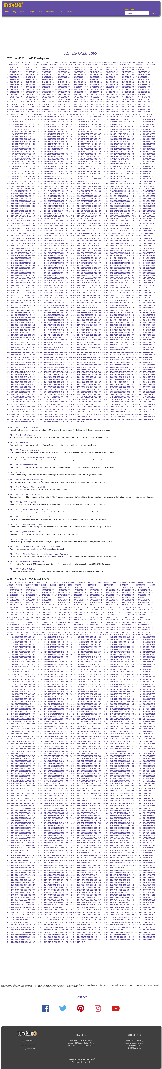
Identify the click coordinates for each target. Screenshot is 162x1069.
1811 (99, 169)
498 (30, 87)
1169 (124, 124)
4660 (120, 365)
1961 (124, 179)
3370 (145, 275)
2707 (83, 231)
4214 (62, 335)
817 (21, 104)
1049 (74, 117)
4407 (116, 347)
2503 (132, 216)
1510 (46, 149)
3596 (37, 293)
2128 (70, 191)
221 (27, 72)
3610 (95, 293)
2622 (29, 226)
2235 (66, 199)
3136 (70, 261)
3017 (25, 253)
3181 (108, 263)
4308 (153, 340)
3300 (153, 270)
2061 (91, 186)
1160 (87, 124)
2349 (91, 206)
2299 (33, 204)
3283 (83, 270)
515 (84, 87)
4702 (145, 367)
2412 (54, 211)
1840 (70, 171)
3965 (74, 318)
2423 (99, 211)
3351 (66, 275)
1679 (149, 159)
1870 (46, 174)
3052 (21, 256)
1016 (84, 114)
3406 (145, 278)
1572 (153, 151)
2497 (108, 216)
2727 (17, 233)
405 (27, 82)
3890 (62, 313)
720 (152, 97)
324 (62, 77)
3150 (128, 261)
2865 (140, 241)
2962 (95, 248)
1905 (41, 176)
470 (88, 85)
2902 (145, 243)
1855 (132, 171)
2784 (103, 236)
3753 (91, 303)
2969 (124, 248)
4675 (33, 367)
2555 (50, 221)
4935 (66, 385)
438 (132, 82)
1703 (99, 161)
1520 (87, 149)
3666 (29, 298)
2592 (54, 223)
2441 (25, 213)
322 (56, 77)
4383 (17, 347)
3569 (74, 290)
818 (24, 104)
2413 (58, 211)
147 (84, 67)
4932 (54, 385)
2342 (62, 206)
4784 (37, 375)
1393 (8, 142)
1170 (128, 124)
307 (8, 77)
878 (68, 107)
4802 (112, 375)
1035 (17, 117)
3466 (95, 283)
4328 (87, 342)
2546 (13, 221)
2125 (58, 191)
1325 (25, 137)
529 (129, 87)
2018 (62, 184)
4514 (112, 355)
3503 (99, 285)
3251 (99, 268)
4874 (112, 380)
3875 (149, 310)
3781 (58, 305)
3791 (99, 305)
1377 (91, 139)
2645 (124, 226)
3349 (58, 275)
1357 (8, 139)
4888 (21, 382)
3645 (91, 295)
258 (145, 72)
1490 (112, 147)
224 (37, 72)
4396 (70, 347)
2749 (108, 233)
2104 (120, 189)
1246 (145, 129)
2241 (91, 199)
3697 (8, 300)
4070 (62, 325)
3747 (66, 303)
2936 (136, 246)
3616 (120, 293)
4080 (103, 325)
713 (129, 97)
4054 (145, 323)
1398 (29, 142)
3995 (50, 320)
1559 (99, 151)
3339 (17, 275)
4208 (37, 335)
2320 (120, 204)
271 (40, 75)
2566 (95, 221)
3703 (33, 300)
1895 (149, 174)
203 (116, 70)
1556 (87, 151)
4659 (116, 365)
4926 (29, 385)
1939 (33, 179)
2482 (46, 216)
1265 (74, 132)
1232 (87, 129)
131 (33, 67)
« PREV (9, 62)
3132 (54, 261)
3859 (83, 310)
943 (129, 109)
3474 (128, 283)
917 (46, 109)
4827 (66, 377)
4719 (66, 370)
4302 (128, 340)
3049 (8, 256)
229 (52, 72)
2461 (108, 213)
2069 (124, 186)
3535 (83, 288)
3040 (120, 253)
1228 (70, 129)
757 (123, 99)
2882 (62, 243)
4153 (108, 330)
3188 (136, 263)
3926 (62, 315)
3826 (95, 308)
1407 (66, 142)
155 (110, 67)
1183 (33, 127)
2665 (58, 228)
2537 (124, 218)
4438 (95, 350)
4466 (62, 352)
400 (11, 82)
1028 (134, 114)
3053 (25, 256)
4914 (128, 382)
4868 (87, 380)
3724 (120, 300)
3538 (95, 288)
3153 (140, 261)
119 (143, 65)
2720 (136, 231)
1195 (83, 127)
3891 (66, 313)
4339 (132, 342)
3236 (37, 268)
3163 (33, 263)
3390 (79, 278)
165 (142, 67)
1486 (95, 147)
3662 (13, 298)
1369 (58, 139)
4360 (70, 345)
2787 (116, 236)
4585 (108, 360)
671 (142, 94)
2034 (128, 184)
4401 (91, 347)
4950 (128, 385)
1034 (13, 117)
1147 (33, 124)
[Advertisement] (81, 31)
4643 (50, 365)
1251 (17, 132)
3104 (87, 258)
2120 (37, 191)
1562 (112, 151)
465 (72, 85)
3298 (145, 270)
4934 (62, 385)
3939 (116, 315)
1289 (25, 134)
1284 (153, 132)
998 (11, 114)
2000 (136, 181)
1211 (149, 127)
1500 (153, 147)
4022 (13, 323)
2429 (124, 211)
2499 (116, 216)
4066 (46, 325)
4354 (46, 345)
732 (43, 99)
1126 (95, 122)
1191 (66, 127)
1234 (95, 129)
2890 (95, 243)
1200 (103, 127)
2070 (128, 186)
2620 (21, 226)
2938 (145, 246)
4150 (95, 330)
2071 (132, 186)
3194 (13, 266)
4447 (132, 350)
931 (91, 109)
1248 (153, 129)
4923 (17, 385)
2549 (25, 221)
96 (73, 65)
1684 (21, 161)
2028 (103, 184)
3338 (13, 275)
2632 (70, 226)
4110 (79, 328)
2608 (120, 223)
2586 (29, 223)
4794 (79, 375)
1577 (25, 154)
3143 (99, 261)
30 (71, 62)
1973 (25, 181)
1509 (41, 149)
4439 (99, 350)
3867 (116, 310)
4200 (153, 332)
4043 (99, 323)
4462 (46, 352)
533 (142, 87)
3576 (103, 290)
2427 (116, 211)
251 (123, 72)
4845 (140, 377)
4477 (108, 352)
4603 (33, 362)
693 (65, 97)
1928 (136, 176)
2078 (13, 189)
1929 (140, 176)
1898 (13, 176)
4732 (120, 370)
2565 (91, 221)
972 (75, 112)
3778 (46, 305)
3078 (128, 256)
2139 (116, 191)
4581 (91, 360)
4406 (112, 347)
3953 (25, 318)
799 (110, 102)
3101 (74, 258)
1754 (13, 166)
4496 (37, 355)
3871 (132, 310)
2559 (66, 221)
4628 (136, 362)
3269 (25, 270)
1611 (17, 156)
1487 (99, 147)
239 (84, 72)
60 (139, 62)
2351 (99, 206)
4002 (79, 320)
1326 (29, 137)
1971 (17, 181)
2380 (70, 209)
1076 (37, 119)
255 (136, 72)
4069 (58, 325)
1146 (29, 124)
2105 (124, 189)
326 (68, 77)
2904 (153, 243)
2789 (124, 236)
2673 (91, 228)
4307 (149, 340)
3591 (17, 293)
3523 (33, 288)
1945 (58, 179)
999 (14, 114)
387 (116, 80)
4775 (149, 372)
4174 (46, 332)
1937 (25, 179)
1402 (46, 142)
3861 (91, 310)
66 (152, 62)
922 (62, 109)
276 (56, 75)
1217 (25, 129)
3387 (66, 278)
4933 (58, 385)
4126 (145, 328)
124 (11, 67)
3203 (50, 266)
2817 (91, 238)
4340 (136, 342)
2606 (112, 223)
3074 (112, 256)
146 (81, 67)
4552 (120, 357)
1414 (95, 142)
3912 (153, 313)
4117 (108, 328)
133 (40, 67)
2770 (46, 236)
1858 (145, 171)
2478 (29, 216)
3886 (46, 313)
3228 (153, 266)
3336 (153, 273)
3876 (153, 310)
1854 (128, 171)
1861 (8, 174)
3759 (116, 303)
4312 (21, 342)
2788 (120, 236)
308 (11, 77)
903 (148, 107)
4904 (87, 382)
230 (56, 72)
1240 (120, 129)
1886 (112, 174)
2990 (62, 251)
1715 (149, 161)
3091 (33, 258)
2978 (13, 251)
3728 (136, 300)
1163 (99, 124)
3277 (58, 270)
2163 (66, 194)
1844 (87, 171)
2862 (128, 241)
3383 (50, 278)
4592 (136, 360)
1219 (33, 129)
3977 (124, 318)
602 (68, 92)
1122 (79, 122)
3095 (50, 258)
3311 (50, 273)
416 (62, 82)
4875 (116, 380)
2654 (13, 228)
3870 (128, 310)
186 (62, 70)
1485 (91, 147)
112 (121, 65)
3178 (95, 263)
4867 (83, 380)
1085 (74, 119)
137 (52, 67)
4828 (70, 377)
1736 (87, 164)
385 (110, 80)
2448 (54, 213)
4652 (87, 365)
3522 (29, 288)
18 (43, 62)
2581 (8, 223)
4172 (37, 332)
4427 (50, 350)
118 (140, 65)
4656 (103, 365)
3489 (41, 285)
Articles (22, 12)
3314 (62, 273)
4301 (124, 340)
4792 (70, 375)
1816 (120, 169)
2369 (25, 209)
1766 (62, 166)
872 (49, 107)
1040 (37, 117)
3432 (103, 280)
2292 (153, 201)
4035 (66, 323)
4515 (116, 355)
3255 (116, 268)
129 (27, 67)
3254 (112, 268)
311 (21, 77)
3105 (91, 258)
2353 (108, 206)
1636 (120, 156)
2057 (74, 186)
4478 (112, 352)
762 (139, 99)
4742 (13, 372)
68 (10, 65)
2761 (8, 236)
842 (100, 104)
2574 (128, 221)
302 (139, 75)
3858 (79, 310)
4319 (50, 342)
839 (91, 104)
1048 (70, 117)
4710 (29, 370)
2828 (136, 238)
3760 (120, 303)
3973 (108, 318)
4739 (149, 370)
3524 (37, 288)
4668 (153, 365)
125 (14, 67)
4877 (124, 380)
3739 (33, 303)
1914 (79, 176)
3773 (25, 305)
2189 (25, 196)
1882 (95, 174)
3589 (8, 293)
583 (8, 92)
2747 (99, 233)
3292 (120, 270)
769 (14, 102)
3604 (70, 293)
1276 (120, 132)
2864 (136, 241)
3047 (149, 253)
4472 (87, 352)
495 (21, 87)
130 (30, 67)
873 (52, 107)
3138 (79, 261)
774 (30, 102)
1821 (140, 169)
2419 (83, 211)
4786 (46, 375)
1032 (150, 114)
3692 (136, 298)
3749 (74, 303)
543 (27, 89)
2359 (132, 206)
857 (148, 104)
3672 (54, 298)
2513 (25, 218)
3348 (54, 275)
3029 (74, 253)
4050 (128, 323)
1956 (103, 179)
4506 (79, 355)
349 (142, 77)
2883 (66, 243)
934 (100, 109)
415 (59, 82)
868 (37, 107)
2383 (83, 209)
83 (44, 65)
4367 (99, 345)
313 (27, 77)
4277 (25, 340)
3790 (95, 305)
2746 (95, 233)
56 (130, 62)
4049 (124, 323)
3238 (46, 268)
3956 (37, 318)
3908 (136, 313)
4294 (95, 340)
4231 (132, 335)
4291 (83, 340)
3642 (79, 295)
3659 (149, 295)
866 (30, 107)
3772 (21, 305)
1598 (112, 154)
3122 (13, 261)
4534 (46, 357)
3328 (120, 273)
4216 (70, 335)
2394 (128, 209)
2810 (62, 238)
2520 (54, 218)
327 (72, 77)
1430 (13, 144)
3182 (112, 263)
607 (84, 92)
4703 (149, 367)
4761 (91, 372)
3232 (21, 268)
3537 (91, 288)
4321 (58, 342)
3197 (25, 266)
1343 (99, 137)
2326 (145, 204)
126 (17, 67)
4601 (25, 362)
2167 (83, 194)
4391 (50, 347)
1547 (50, 151)
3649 (108, 295)
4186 (95, 332)
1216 (21, 129)
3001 (108, 251)
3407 (149, 278)
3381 (41, 278)
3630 (29, 295)
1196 (87, 127)
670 (139, 94)
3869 (124, 310)
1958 (112, 179)
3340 (21, 275)
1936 (21, 179)
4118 (112, 328)
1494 (128, 147)
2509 (8, 218)
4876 (120, 380)
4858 (46, 380)
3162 (29, 263)
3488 (37, 285)
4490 (13, 355)
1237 (108, 129)
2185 (8, 196)
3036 (103, 253)
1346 (112, 137)
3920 (37, 315)
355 (14, 80)
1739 (99, 164)
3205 (58, 266)
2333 (25, 206)
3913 (8, 315)
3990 (29, 320)
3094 (46, 258)
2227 (33, 199)
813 (8, 104)
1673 (124, 159)
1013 (72, 114)
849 (123, 104)
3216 (103, 266)
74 (23, 65)
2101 (108, 189)
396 (145, 80)
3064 (70, 256)
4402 (95, 347)
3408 (153, 278)
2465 (124, 213)
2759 (149, 233)
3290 (112, 270)
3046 (145, 253)
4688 (87, 367)
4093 (8, 328)
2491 (83, 216)
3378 (29, 278)
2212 (120, 196)
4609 (58, 362)
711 (123, 97)
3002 (112, 251)
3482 (13, 285)
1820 (136, 169)
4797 (91, 375)
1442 (62, 144)
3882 (29, 313)
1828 (21, 171)
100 (83, 65)
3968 (87, 318)
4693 (108, 367)
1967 (149, 179)
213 (148, 70)
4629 (140, 362)
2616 (153, 223)
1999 (132, 181)
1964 (136, 179)
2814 (79, 238)
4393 (58, 347)
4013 (124, 320)
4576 (70, 360)
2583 (17, 223)
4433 (74, 350)
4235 (149, 335)
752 (107, 99)
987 (123, 112)
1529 (124, 149)
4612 (70, 362)
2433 (140, 211)
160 (126, 67)
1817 (124, 169)
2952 (54, 248)
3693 (140, 298)
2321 (124, 204)
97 (76, 65)
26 (62, 62)
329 (78, 77)
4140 (54, 330)
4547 (99, 357)
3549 (140, 288)
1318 (145, 134)
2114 (13, 191)
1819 (132, 169)
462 (62, 85)
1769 (74, 166)
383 (104, 80)
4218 (79, 335)
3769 (8, 305)
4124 (136, 328)
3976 (120, 318)
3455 (50, 283)
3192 (153, 263)
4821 (41, 377)
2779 (83, 236)
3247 (83, 268)
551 (52, 89)
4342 (145, 342)
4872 (103, 380)
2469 (140, 213)
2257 (8, 201)
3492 (54, 285)
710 (120, 97)
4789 (58, 375)
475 (104, 85)
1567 (132, 151)
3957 (41, 318)
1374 (79, 139)
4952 (136, 385)
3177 (91, 263)
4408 (120, 347)
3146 (112, 261)
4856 (37, 380)
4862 (62, 380)
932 (94, 109)
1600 (120, 154)
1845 (91, 171)
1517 (74, 149)
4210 (46, 335)
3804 (153, 305)
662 (113, 94)
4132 (21, 330)
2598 (79, 223)
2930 (112, 246)
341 (116, 77)
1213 (8, 129)
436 (126, 82)
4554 (128, 357)
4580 (87, 360)
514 (81, 87)
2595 (66, 223)
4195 (132, 332)
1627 (83, 156)
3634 (46, 295)
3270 (29, 270)
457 (46, 85)
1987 (83, 181)
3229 (8, 268)
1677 (140, 159)
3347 (50, 275)
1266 (79, 132)
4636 (21, 365)
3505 (108, 285)
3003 (116, 251)
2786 (112, 236)
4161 (140, 330)
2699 (50, 231)
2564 (87, 221)
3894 (79, 313)
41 (96, 62)
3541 (108, 288)
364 (43, 80)
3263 (149, 268)
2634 (79, 226)
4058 (13, 325)
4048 (120, 323)
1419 (116, 142)
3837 (140, 308)
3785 (74, 305)
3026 (62, 253)
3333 (140, 273)
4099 (33, 328)
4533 (41, 357)
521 (104, 87)
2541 (140, 218)
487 (142, 85)
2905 (8, 246)
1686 (29, 161)
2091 (66, 189)
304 (145, 75)
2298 (29, 204)
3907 (132, 313)
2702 (62, 231)
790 (81, 102)
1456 (120, 144)
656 (94, 94)
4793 (74, 375)
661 (110, 94)
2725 (8, 233)
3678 (79, 298)
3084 (153, 256)
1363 (33, 139)
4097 (25, 328)
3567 (66, 290)
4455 (17, 352)
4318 (46, 342)
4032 (54, 323)
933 (97, 109)
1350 (128, 137)
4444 (120, 350)
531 (136, 87)
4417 (8, 350)
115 (131, 65)
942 (126, 109)
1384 (120, 139)
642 (49, 94)
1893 (140, 174)
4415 (149, 347)
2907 (17, 246)
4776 (153, 372)
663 (116, 94)
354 (11, 80)
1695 (66, 161)
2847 (66, 241)
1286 (13, 134)
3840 (153, 308)
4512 (103, 355)
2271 (66, 201)
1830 (29, 171)
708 (113, 97)
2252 (136, 199)
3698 (13, 300)
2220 (153, 196)
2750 (112, 233)
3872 (136, 310)
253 (129, 72)
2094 (79, 189)
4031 (50, 323)
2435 (149, 211)
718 (145, 97)
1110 (29, 122)
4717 (58, 370)
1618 (46, 156)
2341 (58, 206)
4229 (124, 335)
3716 (87, 300)
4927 (33, 385)
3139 (83, 261)
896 (126, 107)
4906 (95, 382)
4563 (17, 360)
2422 (95, 211)
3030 (79, 253)
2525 (74, 218)
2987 (50, 251)
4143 (66, 330)
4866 (79, 380)
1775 (99, 166)
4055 (149, 323)
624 (139, 92)
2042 (13, 186)
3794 (112, 305)
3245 (74, 268)
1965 (140, 179)
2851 (83, 241)
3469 (108, 283)
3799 (132, 305)
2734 (46, 233)
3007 (132, 251)
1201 (108, 127)
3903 (116, 313)
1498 (145, 147)
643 (52, 94)
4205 (25, 335)
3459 (66, 283)
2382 (79, 209)
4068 (54, 325)
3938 (112, 315)
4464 (54, 352)
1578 (29, 154)
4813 (8, 377)
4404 (103, 347)
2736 (54, 233)
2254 (145, 199)
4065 (41, 325)
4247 (50, 337)
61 (141, 62)
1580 (37, 154)
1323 (17, 137)
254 (132, 72)
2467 (132, 213)
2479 (33, 216)
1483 (83, 147)
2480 (37, 216)
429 (104, 82)
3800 (136, 305)
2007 (17, 184)
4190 (112, 332)
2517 (41, 218)
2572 (120, 221)
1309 (108, 134)
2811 (66, 238)
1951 (83, 179)
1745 (124, 164)
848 (120, 104)
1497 (140, 147)
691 (59, 97)
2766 (29, 236)
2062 (95, 186)
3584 (136, 290)
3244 (70, 268)
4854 (29, 380)
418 (68, 82)
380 (94, 80)
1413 (91, 142)
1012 (68, 114)
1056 (103, 117)
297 (123, 75)
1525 (108, 149)
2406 (29, 211)
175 (27, 70)
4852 (21, 380)
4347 (17, 345)
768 (11, 102)
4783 (33, 375)
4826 (62, 377)
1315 (132, 134)
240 (88, 72)
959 (33, 112)
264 (17, 75)
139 (59, 67)
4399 (83, 347)
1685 (25, 161)
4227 (116, 335)
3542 (112, 288)
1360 (21, 139)
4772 (136, 372)
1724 (37, 164)
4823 (50, 377)
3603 (66, 293)
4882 (145, 380)
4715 (50, 370)
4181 (74, 332)
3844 (21, 310)
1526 (112, 149)
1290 (29, 134)
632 (17, 94)
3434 (112, 280)
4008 (103, 320)
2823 (116, 238)
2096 (87, 189)
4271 (149, 337)
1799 (50, 169)
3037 (108, 253)
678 (17, 97)
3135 (66, 261)
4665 (140, 365)
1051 (83, 117)
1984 (70, 181)
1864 (21, 174)
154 (107, 67)
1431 (17, 144)
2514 (29, 218)
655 (91, 94)
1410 (79, 142)
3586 (145, 290)
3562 (46, 290)
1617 (41, 156)
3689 (124, 298)
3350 (62, 275)
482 (126, 85)
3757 (108, 303)
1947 (66, 179)
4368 (103, 345)
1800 (54, 169)
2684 (136, 228)
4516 (120, 355)
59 (136, 62)
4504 (70, 355)
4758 (79, 372)
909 (21, 109)
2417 (74, 211)
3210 (79, 266)
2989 (58, 251)
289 (97, 75)
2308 (70, 204)
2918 (62, 246)
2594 (62, 223)
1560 (103, 151)
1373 (74, 139)
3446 (13, 283)
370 (62, 80)
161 (129, 67)
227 (46, 72)
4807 (132, 375)
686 (43, 97)
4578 (79, 360)
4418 (13, 350)
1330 (46, 137)
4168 (21, 332)
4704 (153, 367)
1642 (145, 156)
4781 (25, 375)
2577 (140, 221)
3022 (46, 253)
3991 (33, 320)
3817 (58, 308)
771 (21, 102)
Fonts (40, 12)
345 (129, 77)
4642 (46, 365)
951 (8, 112)
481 (123, 85)
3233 (25, 268)
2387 (99, 209)
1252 (21, 132)
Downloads (50, 12)
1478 (62, 147)
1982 (62, 181)
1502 (13, 149)
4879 (132, 380)
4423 (33, 350)
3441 (140, 280)
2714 (112, 231)
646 (62, 94)
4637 (25, 365)
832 (68, 104)
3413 (25, 280)
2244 (103, 199)
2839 (33, 241)
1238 (112, 129)
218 (17, 72)
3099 (66, 258)
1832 (37, 171)
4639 (33, 365)
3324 (103, 273)
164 (139, 67)
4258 (95, 337)
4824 (54, 377)
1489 (108, 147)
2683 (132, 228)
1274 (112, 132)
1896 (153, 174)
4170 (29, 332)
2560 (70, 221)
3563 (50, 290)
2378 (62, 209)
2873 (25, 243)
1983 (66, 181)
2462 (112, 213)
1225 (58, 129)
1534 (145, 149)
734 (49, 99)
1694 (62, 161)
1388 (136, 139)
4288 (70, 340)
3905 (124, 313)
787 (72, 102)
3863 (99, 310)
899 (136, 107)
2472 (153, 213)
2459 (99, 213)
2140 (120, 191)
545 (33, 89)
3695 (149, 298)
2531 (99, 218)
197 (97, 70)
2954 (62, 248)
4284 (54, 340)
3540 (103, 288)
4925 (25, 385)
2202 (79, 196)
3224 (136, 266)
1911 (66, 176)
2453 (74, 213)
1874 (62, 174)
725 (21, 99)
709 (116, 97)
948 (145, 109)
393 (136, 80)
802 (120, 102)
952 (11, 112)
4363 (83, 345)
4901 (74, 382)
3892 (70, 313)
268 (30, 75)
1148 (37, 124)
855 (142, 104)
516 (88, 87)
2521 (58, 218)
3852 (54, 310)
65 (150, 62)
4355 (50, 345)
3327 (116, 273)
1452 (103, 144)
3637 (58, 295)
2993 (74, 251)
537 (8, 89)
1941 (41, 179)
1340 (87, 137)
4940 (87, 385)
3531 (66, 288)
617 (116, 92)
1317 (140, 134)
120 (147, 65)
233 (65, 72)
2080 (21, 189)
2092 (70, 189)
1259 (50, 132)
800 (113, 102)
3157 (8, 263)
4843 (132, 377)
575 (129, 89)
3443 (149, 280)
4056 (153, 323)
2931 (116, 246)
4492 (21, 355)
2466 (128, 213)
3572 (87, 290)
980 (100, 112)
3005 (124, 251)
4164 (153, 330)
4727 (99, 370)
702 (94, 97)
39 (91, 62)
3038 (112, 253)
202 (113, 70)
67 (8, 65)
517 (91, 87)
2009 (25, 184)
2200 (70, 196)
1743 (116, 164)
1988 (87, 181)
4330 (95, 342)
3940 (120, 315)
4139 (50, 330)
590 (30, 92)
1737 (91, 164)
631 (14, 94)
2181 (140, 194)
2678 (112, 228)
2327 (149, 204)
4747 (33, 372)
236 (75, 72)
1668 (103, 159)
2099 (99, 189)
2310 (79, 204)
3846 (29, 310)
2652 (153, 226)
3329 (124, 273)
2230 (46, 199)
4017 (140, 320)
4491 (17, 355)
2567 (99, 221)
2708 (87, 231)
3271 (33, 270)
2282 (112, 201)
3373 (8, 278)
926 (75, 109)
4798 (95, 375)
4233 (140, 335)
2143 (132, 191)
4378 (145, 345)
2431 (132, 211)
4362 (79, 345)
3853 (58, 310)
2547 (17, 221)
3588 (153, 290)
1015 (80, 114)
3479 (149, 283)
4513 (108, 355)
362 (37, 80)
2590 (46, 223)
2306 (62, 204)
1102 (145, 119)
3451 (33, 283)
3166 (46, 263)
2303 (50, 204)
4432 (70, 350)
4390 (46, 347)
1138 (145, 122)
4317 (41, 342)
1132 (120, 122)
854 (139, 104)
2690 (13, 231)
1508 (37, 149)
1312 (120, 134)
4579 (83, 360)
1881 (91, 174)
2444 (37, 213)
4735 (132, 370)
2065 (108, 186)
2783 (99, 236)
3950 (13, 318)
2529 (91, 218)
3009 (140, 251)
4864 (70, 380)
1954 (95, 179)
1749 (140, 164)
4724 (87, 370)
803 (123, 102)
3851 (50, 310)
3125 (25, 261)
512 (75, 87)
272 (43, 75)
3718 (95, 300)
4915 (132, 382)
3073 (108, 256)
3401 (124, 278)
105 (99, 65)
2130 (79, 191)
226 (43, 72)
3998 (62, 320)
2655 (17, 228)
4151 (99, 330)
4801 (108, 375)
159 (123, 67)
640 (43, 94)
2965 (108, 248)
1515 (66, 149)
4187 (99, 332)
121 (150, 65)
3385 (58, 278)
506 (56, 87)
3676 (70, 298)
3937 (108, 315)
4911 (116, 382)
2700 (54, 231)
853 (136, 104)
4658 (112, 365)
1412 (87, 142)
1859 (149, 171)
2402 (13, 211)
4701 (140, 367)
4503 (66, 355)
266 (24, 75)
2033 (124, 184)
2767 (33, 236)
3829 (108, 308)
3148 (120, 261)
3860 (87, 310)
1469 (25, 147)
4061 (25, 325)
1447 (83, 144)
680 (24, 97)
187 (65, 70)
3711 (66, 300)
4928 (37, 385)
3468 (103, 283)
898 (132, 107)
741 (72, 99)
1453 (108, 144)
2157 (41, 194)
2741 (74, 233)
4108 (70, 328)
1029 (138, 114)
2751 (116, 233)
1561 (108, 151)
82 (42, 65)
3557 (25, 290)
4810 (145, 375)
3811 (33, 308)
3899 (99, 313)
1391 (149, 139)
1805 (74, 169)
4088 (136, 325)
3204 (54, 266)
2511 (17, 218)
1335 (66, 137)
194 (88, 70)
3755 (99, 303)
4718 (62, 370)
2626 (46, 226)
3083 (149, 256)
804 (126, 102)
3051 (17, 256)
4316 (37, 342)
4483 (132, 352)
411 (46, 82)
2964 (103, 248)
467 (78, 85)
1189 (58, 127)
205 (123, 70)
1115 (50, 122)
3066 (79, 256)
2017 (58, 184)
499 (33, 87)
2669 (74, 228)
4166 (13, 332)
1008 (51, 114)
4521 (140, 355)
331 (84, 77)
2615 (149, 223)
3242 (62, 268)
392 (132, 80)
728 (30, 99)
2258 (13, 201)
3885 (41, 313)
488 (145, 85)
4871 (99, 380)
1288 (21, 134)
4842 (128, 377)
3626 (13, 295)
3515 (149, 285)
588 (24, 92)
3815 (50, 308)
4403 (99, 347)
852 (132, 104)
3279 (66, 270)
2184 (153, 194)
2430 (128, 211)
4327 (83, 342)
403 (21, 82)
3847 (33, 310)
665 (123, 94)
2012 (37, 184)
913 (33, 109)
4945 (108, 385)
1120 (70, 122)
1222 (46, 129)
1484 (87, 147)
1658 (62, 159)
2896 (120, 243)
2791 (132, 236)
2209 (108, 196)
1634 (112, 156)
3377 (25, 278)
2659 (33, 228)
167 (148, 67)
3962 (62, 318)
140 (62, 67)
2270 (62, 201)
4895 (50, 382)
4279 (33, 340)
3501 (91, 285)
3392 (87, 278)
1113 (41, 122)
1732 (70, 164)
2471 (149, 213)
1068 (153, 117)
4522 (145, 355)
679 (21, 97)
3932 (87, 315)
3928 (70, 315)
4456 (21, 352)
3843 (17, 310)
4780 (21, 375)
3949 (8, 318)
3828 (103, 308)
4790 (62, 375)
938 (113, 109)
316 (37, 77)
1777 (108, 166)
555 (65, 89)
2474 (13, 216)
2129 (74, 191)
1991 (99, 181)
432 (113, 82)
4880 (136, 380)
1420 (120, 142)
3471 (116, 283)
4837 (108, 377)
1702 (95, 161)
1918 (95, 176)
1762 (46, 166)
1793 (25, 169)
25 (59, 62)
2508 (153, 216)
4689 (91, 367)
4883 (149, 380)
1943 (50, 179)
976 (88, 112)
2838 (29, 241)
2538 (128, 218)
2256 (153, 199)
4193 (124, 332)
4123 (132, 328)
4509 (91, 355)
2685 (140, 228)
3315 (66, 273)
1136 (136, 122)
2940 (153, 246)
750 (100, 99)
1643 (149, 156)
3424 (70, 280)
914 (37, 109)
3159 (17, 263)
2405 (25, 211)
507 (59, 87)
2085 (41, 189)
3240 (54, 268)
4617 (91, 362)
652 (81, 94)
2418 (79, 211)
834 (75, 104)
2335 (33, 206)
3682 (95, 298)
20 (48, 62)
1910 (62, 176)
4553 (124, 357)
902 (145, 107)
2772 (54, 236)
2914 (46, 246)
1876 (70, 174)
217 (14, 72)
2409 (41, 211)
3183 (116, 263)
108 (108, 65)
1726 (46, 164)
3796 (120, 305)
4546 (95, 357)
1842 (79, 171)
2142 (128, 191)
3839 (149, 308)
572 (120, 89)
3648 (103, 295)
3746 (62, 303)
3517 (8, 288)
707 (110, 97)
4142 (62, 330)
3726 (128, 300)
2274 (79, 201)
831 (65, 104)
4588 (120, 360)
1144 (21, 124)
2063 (99, 186)
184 (56, 70)
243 (97, 72)
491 (8, 87)
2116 (21, 191)
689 (52, 97)
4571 (50, 360)
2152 (21, 194)
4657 (108, 365)
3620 (136, 293)
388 (120, 80)
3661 (8, 298)
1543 (33, 151)
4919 (149, 382)
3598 (46, 293)
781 (52, 102)
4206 (29, 335)
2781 (91, 236)
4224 (103, 335)
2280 (103, 201)
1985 (74, 181)
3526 (46, 288)
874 (56, 107)
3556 (21, 290)
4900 (70, 382)
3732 (153, 300)
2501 (124, 216)
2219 (149, 196)
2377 (58, 209)
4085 (124, 325)
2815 (83, 238)
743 (78, 99)
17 (41, 62)
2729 (25, 233)
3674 (62, 298)
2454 (79, 213)
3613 (108, 293)
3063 (66, 256)
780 (49, 102)
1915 (83, 176)
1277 (124, 132)
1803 (66, 169)
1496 (136, 147)
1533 (140, 149)
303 (142, 75)
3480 (153, 283)
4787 (50, 375)
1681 (8, 161)
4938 (79, 385)
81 (39, 65)
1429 (8, 144)
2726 (13, 233)
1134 (128, 122)
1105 (8, 122)
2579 (149, 221)
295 (116, 75)
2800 (21, 238)
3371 (149, 275)
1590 (79, 154)
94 (69, 65)
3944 (136, 315)
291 (104, 75)
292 (107, 75)
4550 (112, 357)
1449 (91, 144)
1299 (66, 134)
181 (46, 70)
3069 (91, 256)
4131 (17, 330)
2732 (37, 233)
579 (142, 89)
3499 (83, 285)
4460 (37, 352)
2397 (140, 209)
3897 (91, 313)
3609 (91, 293)
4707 (17, 370)
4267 (132, 337)
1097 (124, 119)
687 (46, 97)
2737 (58, 233)
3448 (21, 283)
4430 (62, 350)
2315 (99, 204)
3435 (116, 280)
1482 (79, 147)
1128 (103, 122)
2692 (21, 231)
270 (37, 75)
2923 (83, 246)
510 (68, 87)
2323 (132, 204)
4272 (153, 337)
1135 (132, 122)
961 (40, 112)
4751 (50, 372)
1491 (116, 147)
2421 (91, 211)
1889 (124, 174)
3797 (124, 305)
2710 (95, 231)
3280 (70, 270)
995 (148, 112)
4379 (149, 345)
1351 (132, 137)
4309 (8, 342)
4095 (17, 328)
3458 (62, 283)
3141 (91, 261)
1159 (83, 124)
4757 (74, 372)
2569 (108, 221)
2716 (120, 231)
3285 (91, 270)
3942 (128, 315)
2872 (21, 243)
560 (81, 89)
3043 (132, 253)
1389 (140, 139)
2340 (54, 206)
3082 (145, 256)
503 (46, 87)
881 (78, 107)
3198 (29, 266)
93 (67, 65)
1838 (62, 171)
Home (7, 12)
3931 (83, 315)
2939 (149, 246)
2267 (50, 201)
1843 (83, 171)
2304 (54, 204)
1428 (153, 142)
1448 (87, 144)
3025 (58, 253)
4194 (128, 332)
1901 (25, 176)
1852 (120, 171)
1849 (108, 171)
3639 (66, 295)
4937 (74, 385)
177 (33, 70)
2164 (70, 194)
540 (17, 89)
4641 (41, 365)
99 (80, 65)
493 (14, 87)
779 (46, 102)
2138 (112, 191)
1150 (46, 124)
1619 (50, 156)
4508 (87, 355)
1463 (149, 144)
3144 (103, 261)
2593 (58, 223)
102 (89, 65)
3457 (58, 283)
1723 (33, 164)
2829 (140, 238)
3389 (74, 278)
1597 (108, 154)
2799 (17, 238)
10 (25, 62)
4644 (54, 365)
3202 (46, 266)
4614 (79, 362)
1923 (116, 176)
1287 (17, 134)
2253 (140, 199)
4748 (37, 372)
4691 (99, 367)
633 (21, 94)
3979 (132, 318)
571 (116, 89)
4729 (108, 370)
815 (14, 104)
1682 (13, 161)
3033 (91, 253)
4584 (103, 360)
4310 (13, 342)
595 (46, 92)
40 (93, 62)
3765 (140, 303)
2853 (91, 241)
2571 (116, 221)
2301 (41, 204)
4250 (62, 337)
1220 (37, 129)
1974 (29, 181)
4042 (95, 323)
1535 (149, 149)
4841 (124, 377)
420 (75, 82)
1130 (112, 122)
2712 (103, 231)
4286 (62, 340)
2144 (136, 191)
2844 (54, 241)
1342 (95, 137)
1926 (128, 176)
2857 (108, 241)
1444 (70, 144)
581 (148, 89)
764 (145, 99)
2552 (37, 221)
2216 (136, 196)
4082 (112, 325)
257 (142, 72)
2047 (33, 186)
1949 (74, 179)
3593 (25, 293)
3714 (79, 300)
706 (107, 97)
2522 (62, 218)
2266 (46, 201)
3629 (25, 295)
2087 (50, 189)
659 (104, 94)
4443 (116, 350)
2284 (120, 201)
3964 (70, 318)
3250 (95, 268)
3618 (128, 293)
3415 (33, 280)
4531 (33, 357)
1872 (54, 174)
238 (81, 72)
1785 (140, 166)
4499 (50, 355)
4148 (87, 330)
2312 (87, 204)
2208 (103, 196)
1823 (149, 169)
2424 (103, 211)
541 (21, 89)
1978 (46, 181)
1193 (74, 127)
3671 (50, 298)
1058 (112, 117)
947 (142, 109)
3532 (70, 288)
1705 (108, 161)
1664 (87, 159)
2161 (58, 194)
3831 (116, 308)
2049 (41, 186)
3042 (128, 253)
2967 (116, 248)
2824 (120, 238)
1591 (83, 154)
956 (24, 112)
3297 (140, 270)
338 (107, 77)
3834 (128, 308)
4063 (33, 325)
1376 (87, 139)
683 (33, 97)
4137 (41, 330)
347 (136, 77)
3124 (21, 261)
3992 (37, 320)
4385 (25, 347)
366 (49, 80)
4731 (116, 370)
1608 (153, 154)
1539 (17, 151)
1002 (26, 114)
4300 (120, 340)
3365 (124, 275)
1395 (17, 142)
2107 (132, 189)
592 (37, 92)
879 (72, 107)
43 (100, 62)
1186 (46, 127)
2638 (95, 226)
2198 (62, 196)
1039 (33, 117)
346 (132, 77)
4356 (54, 345)
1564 (120, 151)
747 (91, 99)
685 (40, 97)
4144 (70, 330)
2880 (54, 243)
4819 (33, 377)
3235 (33, 268)
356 (17, 80)
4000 (70, 320)
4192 (120, 332)
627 (148, 92)
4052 (136, 323)
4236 (153, 335)
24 (57, 62)
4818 (29, 377)
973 (78, 112)
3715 (83, 300)
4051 (132, 323)
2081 (25, 189)
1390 (145, 139)
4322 (62, 342)
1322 (13, 137)
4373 (124, 345)
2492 (87, 216)
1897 (8, 176)
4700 (136, 367)
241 (91, 72)
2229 (41, 199)
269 (33, 75)
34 (80, 62)
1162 (95, 124)
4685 (74, 367)
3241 (58, 268)
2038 (145, 184)
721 (8, 99)
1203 (116, 127)
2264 (37, 201)
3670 (46, 298)
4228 (120, 335)
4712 (37, 370)
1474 (46, 147)
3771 (17, 305)
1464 (153, 144)
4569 (41, 360)
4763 (99, 372)
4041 (91, 323)
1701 (91, 161)
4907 (99, 382)
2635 (83, 226)
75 (26, 65)
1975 (33, 181)
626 (145, 92)
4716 (54, 370)
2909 (25, 246)
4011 (116, 320)
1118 (62, 122)
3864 (103, 310)
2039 (149, 184)
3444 (153, 280)
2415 (66, 211)
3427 (83, 280)
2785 (108, 236)
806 (132, 102)
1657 (58, 159)
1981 (58, 181)
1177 (8, 127)
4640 (37, 365)
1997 (124, 181)
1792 (21, 169)
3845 (25, 310)
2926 (95, 246)
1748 (136, 164)
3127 (33, 261)
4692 (103, 367)
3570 (79, 290)
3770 (13, 305)
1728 (54, 164)
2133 (91, 191)
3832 (120, 308)
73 (21, 65)
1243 (132, 129)
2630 (62, 226)
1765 (58, 166)
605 (78, 92)
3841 (8, 310)
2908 (21, 246)
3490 (46, 285)
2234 (62, 199)
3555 (17, 290)
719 (148, 97)
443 (148, 82)
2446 (46, 213)
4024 (21, 323)
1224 (54, 129)
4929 (41, 385)
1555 (83, 151)
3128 (37, 261)
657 (97, 94)
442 (145, 82)
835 (78, 104)
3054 (29, 256)
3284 (87, 270)
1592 (87, 154)
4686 (79, 367)
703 (97, 97)
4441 (108, 350)
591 (33, 92)
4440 (103, 350)
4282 (46, 340)
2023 (83, 184)
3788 (87, 305)
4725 (91, 370)
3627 (17, 295)
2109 (140, 189)
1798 (46, 169)
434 (120, 82)
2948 (37, 248)
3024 (54, 253)
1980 (54, 181)
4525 (8, 357)
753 (110, 99)
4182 (79, 332)
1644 (153, 156)
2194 (46, 196)
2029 (108, 184)
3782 (62, 305)
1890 (128, 174)
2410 (46, 211)
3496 (70, 285)
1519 (83, 149)
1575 (17, 154)
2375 (50, 209)
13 (32, 62)
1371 (66, 139)
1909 (58, 176)
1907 (50, 176)
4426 (46, 350)
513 (78, 87)
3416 (37, 280)
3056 (37, 256)
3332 (136, 273)
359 (27, 80)
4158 (128, 330)
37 (87, 62)
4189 (108, 332)
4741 (8, 372)
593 (40, 92)
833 (72, 104)
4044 (103, 323)
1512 (54, 149)
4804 (120, 375)
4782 (29, 375)
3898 (95, 313)
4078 (95, 325)
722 (11, 99)
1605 (140, 154)
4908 (103, 382)
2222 (13, 199)
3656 (136, 295)
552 (56, 89)
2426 (112, 211)
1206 (128, 127)
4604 (37, 362)
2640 (103, 226)
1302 (79, 134)
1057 (108, 117)
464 (68, 85)
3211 (83, 266)
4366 (95, 345)
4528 (21, 357)
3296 (136, 270)
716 (139, 97)
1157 (74, 124)
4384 (21, 347)
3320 (87, 273)
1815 (116, 169)
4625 (124, 362)
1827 (17, 171)
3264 (153, 268)
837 (84, 104)
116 (134, 65)
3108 (103, 258)
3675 (66, 298)
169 (8, 70)
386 (113, 80)
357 (21, 80)
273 (46, 75)
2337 (41, 206)
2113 (8, 191)
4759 (83, 372)
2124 (54, 191)
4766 (112, 372)
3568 (70, 290)
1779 (116, 166)
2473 (8, 216)
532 (139, 87)
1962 (128, 179)
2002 (145, 181)
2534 (112, 218)
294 (113, 75)
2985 (41, 251)
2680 (120, 228)
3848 (37, 310)
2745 (91, 233)
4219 (83, 335)
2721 (140, 231)
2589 (41, 223)
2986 (46, 251)
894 (120, 107)
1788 (153, 166)
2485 (58, 216)
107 (105, 65)
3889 (58, 313)
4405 (108, 347)
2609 (124, 223)
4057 (8, 325)
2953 (58, 248)
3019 (33, 253)
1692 (54, 161)
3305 (25, 273)
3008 (136, 251)
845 (110, 104)
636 (30, 94)
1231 (83, 129)
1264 (70, 132)
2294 (13, 204)
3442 (145, 280)
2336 (37, 206)
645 (59, 94)
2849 (74, 241)
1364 (37, 139)
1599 (116, 154)
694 (68, 97)
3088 (21, 258)
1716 (153, 161)
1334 (62, 137)
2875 (33, 243)
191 (78, 70)
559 (78, 89)
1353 (140, 137)
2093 (74, 189)
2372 (37, 209)
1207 (132, 127)
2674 (95, 228)
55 (127, 62)
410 (43, 82)
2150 (13, 194)
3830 (112, 308)
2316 (103, 204)
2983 (33, 251)
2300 (37, 204)
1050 (79, 117)
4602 (29, 362)
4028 (37, 323)
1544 (37, 151)
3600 (54, 293)
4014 (128, 320)
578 (139, 89)
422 (81, 82)
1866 (29, 174)
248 (113, 72)
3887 (50, 313)
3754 (95, 303)
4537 (58, 357)
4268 (136, 337)
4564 (21, 360)
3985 (8, 320)
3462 (79, 283)
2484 (54, 216)
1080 (54, 119)
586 (17, 92)
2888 (87, 243)
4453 (8, 352)
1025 (121, 114)
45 (105, 62)
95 (71, 65)
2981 (25, 251)
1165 (108, 124)
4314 (29, 342)
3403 (132, 278)
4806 (128, 375)
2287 (132, 201)
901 (142, 107)
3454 (46, 283)
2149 (8, 194)
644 (56, 94)
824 (43, 104)
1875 (66, 174)
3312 (54, 273)
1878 (79, 174)
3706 (46, 300)
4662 (128, 365)
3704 (37, 300)
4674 (29, 367)
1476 (54, 147)
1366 (46, 139)
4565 (25, 360)
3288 (103, 270)
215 (8, 72)
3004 (120, 251)
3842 (13, 310)
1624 (70, 156)
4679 (50, 367)
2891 (99, 243)
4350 (29, 345)
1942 (46, 179)
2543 (149, 218)
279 (65, 75)
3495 (66, 285)
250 (120, 72)
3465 (91, 283)
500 (37, 87)
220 (24, 72)
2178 (128, 194)
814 (11, 104)
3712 (70, 300)
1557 (91, 151)
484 (132, 85)
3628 (21, 295)
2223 (17, 199)
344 (126, 77)
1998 (128, 181)
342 (120, 77)
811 (148, 102)
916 (43, 109)
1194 (79, 127)
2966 (112, 248)
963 (46, 112)
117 (137, 65)
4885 (8, 382)
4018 (145, 320)
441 (142, 82)
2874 (29, 243)
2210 (112, 196)
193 (84, 70)
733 (46, 99)
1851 (116, 171)
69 (12, 65)
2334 (29, 206)
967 (59, 112)
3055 (33, 256)
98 (78, 65)
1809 (91, 169)
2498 (112, 216)
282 (75, 75)
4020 (153, 320)
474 (100, 85)
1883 (99, 174)
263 (14, 75)
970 (68, 112)
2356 (120, 206)
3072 (103, 256)
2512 (21, 218)
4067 (50, 325)
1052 (87, 117)
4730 (112, 370)
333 (91, 77)
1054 (95, 117)
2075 (149, 186)
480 (120, 85)
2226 (29, 199)
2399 (149, 209)
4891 (33, 382)
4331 (99, 342)
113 (124, 65)
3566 (62, 290)
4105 (58, 328)
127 (21, 67)
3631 (33, 295)
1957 (108, 179)
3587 (149, 290)
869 (40, 107)
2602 (95, 223)
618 (120, 92)
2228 (37, 199)
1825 (8, 171)
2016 (54, 184)
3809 (25, 308)
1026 (125, 114)
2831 (149, 238)
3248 (87, 268)
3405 (140, 278)
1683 (17, 161)
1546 (46, 151)
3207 (66, 266)
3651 (116, 295)
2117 (25, 191)
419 (72, 82)
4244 (37, 337)
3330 (128, 273)
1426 (145, 142)
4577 (74, 360)
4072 (70, 325)
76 (28, 65)
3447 (17, 283)
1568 (136, 151)
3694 (145, 298)
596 (49, 92)
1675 (132, 159)
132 (37, 67)
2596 (70, 223)
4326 (79, 342)
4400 (87, 347)
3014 (13, 253)
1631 (99, 156)
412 (49, 82)
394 (139, 80)
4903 (83, 382)
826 (49, 104)
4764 (103, 372)
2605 (108, 223)
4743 (17, 372)
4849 (8, 380)
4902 (79, 382)
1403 (50, 142)
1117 (58, 122)
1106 (13, 122)
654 (88, 94)
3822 (79, 308)
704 (100, 97)
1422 (128, 142)
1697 (74, 161)
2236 (70, 199)
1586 (62, 154)
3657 (140, 295)
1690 (46, 161)
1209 (140, 127)
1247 (149, 129)
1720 (21, 164)
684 (37, 97)
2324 (136, 204)
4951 (132, 385)
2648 (136, 226)
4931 (50, 385)
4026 (29, 323)
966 (56, 112)
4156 (120, 330)
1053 (91, 117)
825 (46, 104)
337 (104, 77)
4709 (25, 370)
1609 (8, 156)
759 (129, 99)
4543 (83, 357)
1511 (50, 149)
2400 (153, 209)
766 (152, 99)
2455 (83, 213)
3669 (41, 298)
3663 (17, 298)
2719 (132, 231)
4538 (62, 357)
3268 (21, 270)
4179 (66, 332)
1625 (74, 156)
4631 (149, 362)
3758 (112, 303)
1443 (66, 144)
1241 (124, 129)
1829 (25, 171)
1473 (41, 147)
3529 (58, 288)
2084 (37, 189)
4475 (99, 352)
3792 (103, 305)
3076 (120, 256)
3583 (132, 290)
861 (14, 107)
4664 (136, 365)
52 (121, 62)
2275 (83, 201)
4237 (8, 337)
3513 (140, 285)
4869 (91, 380)
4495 (33, 355)
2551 (33, 221)
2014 (46, 184)
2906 (13, 246)
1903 (33, 176)
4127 (149, 328)
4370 (112, 345)
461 (59, 85)
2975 (149, 248)
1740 (103, 164)
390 (126, 80)
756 (120, 99)
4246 (46, 337)
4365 (91, 345)
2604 (103, 223)
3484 (21, 285)
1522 (95, 149)
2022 (79, 184)
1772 (87, 166)
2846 (62, 241)
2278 (95, 201)
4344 (153, 342)
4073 (74, 325)
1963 (132, 179)
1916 (87, 176)
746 (88, 99)
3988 (21, 320)
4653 (91, 365)
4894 (46, 382)
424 (88, 82)
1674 (128, 159)
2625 (41, 226)
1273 (108, 132)
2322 (128, 204)
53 (123, 62)
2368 (21, 209)
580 (145, 89)
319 (46, 77)
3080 (136, 256)
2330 (13, 206)
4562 (13, 360)
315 (33, 77)
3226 (145, 266)
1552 (70, 151)
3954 (29, 318)
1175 (149, 124)
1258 (46, 132)
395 (142, 80)
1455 (116, 144)
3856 (70, 310)
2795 (149, 236)
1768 (70, 166)
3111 (116, 258)
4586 (112, 360)
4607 (50, 362)
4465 (58, 352)
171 (14, 70)
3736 (21, 303)
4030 (46, 323)
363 (40, 80)
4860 (54, 380)
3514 (145, 285)
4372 (120, 345)
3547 (132, 288)
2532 (103, 218)
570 (113, 89)
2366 (13, 209)
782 (56, 102)
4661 (124, 365)
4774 (145, 372)
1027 (129, 114)
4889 (25, 382)
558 (75, 89)
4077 (91, 325)
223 (33, 72)
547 (40, 89)
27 (64, 62)
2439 (17, 213)
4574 (62, 360)
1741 (108, 164)
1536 (153, 149)
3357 (91, 275)
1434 (29, 144)
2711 (99, 231)
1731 (66, 164)
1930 (145, 176)
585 (14, 92)
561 (84, 89)
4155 (116, 330)
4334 (112, 342)
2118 (29, 191)
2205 (91, 196)
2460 (103, 213)
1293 (41, 134)
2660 (37, 228)
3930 (79, 315)
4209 (41, 335)
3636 (54, 295)
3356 (87, 275)
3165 (41, 263)
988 (126, 112)
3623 (149, 293)
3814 (46, 308)
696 (75, 97)
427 (97, 82)
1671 (116, 159)
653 (84, 94)
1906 (46, 176)
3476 (136, 283)
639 (40, 94)
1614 (29, 156)
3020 (37, 253)
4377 (140, 345)
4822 (46, 377)
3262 (145, 268)
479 (116, 85)
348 (139, 77)
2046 (29, 186)
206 (126, 70)
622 (132, 92)
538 (11, 89)
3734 (13, 303)
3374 (13, 278)
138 (56, 67)
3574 (95, 290)
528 (126, 87)
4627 (132, 362)
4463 (50, 352)
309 (14, 77)
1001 (22, 114)
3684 (103, 298)
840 (94, 104)
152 (100, 67)
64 (148, 62)
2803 (33, 238)
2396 (136, 209)
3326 (112, 273)
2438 (13, 213)
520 (100, 87)
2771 (50, 236)
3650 (112, 295)
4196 (136, 332)
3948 (153, 315)
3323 (99, 273)
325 (65, 77)
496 (24, 87)
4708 (21, 370)
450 (24, 85)
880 (75, 107)
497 (27, 87)
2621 (25, 226)
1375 (83, 139)
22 (53, 62)
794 (94, 102)
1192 (70, 127)
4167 (17, 332)
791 (84, 102)
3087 (17, 258)
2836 (21, 241)
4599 (17, 362)
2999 (99, 251)
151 (97, 67)
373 (72, 80)
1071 (17, 119)
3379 (33, 278)
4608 (54, 362)
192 (81, 70)
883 (84, 107)
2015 (50, 184)
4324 (70, 342)
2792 (136, 236)
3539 (99, 288)
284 (81, 75)
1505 (25, 149)
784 (62, 102)
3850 (46, 310)
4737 (140, 370)
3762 (128, 303)
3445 (8, 283)
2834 (13, 241)
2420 (87, 211)
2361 (140, 206)
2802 (29, 238)
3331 (132, 273)
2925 (91, 246)
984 (113, 112)
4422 (29, 350)
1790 (13, 169)
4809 (140, 375)
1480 (70, 147)
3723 (116, 300)
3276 (54, 270)
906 (11, 109)
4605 (41, 362)
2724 (153, 231)
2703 (66, 231)
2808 (54, 238)
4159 (132, 330)
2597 (74, 223)
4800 (103, 375)
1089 (91, 119)
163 (136, 67)
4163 (149, 330)
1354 (145, 137)
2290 (145, 201)
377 (84, 80)
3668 (37, 298)
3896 (87, 313)
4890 (29, 382)
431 (110, 82)
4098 (29, 328)
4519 (132, 355)
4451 (149, 350)
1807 (83, 169)
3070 (95, 256)
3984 (153, 318)
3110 (112, 258)
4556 (136, 357)
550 (49, 89)
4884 (153, 380)
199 (104, 70)
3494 (62, 285)
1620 (54, 156)
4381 (8, 347)
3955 (33, 318)
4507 (83, 355)
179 (40, 70)
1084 (70, 119)
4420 (21, 350)
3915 (17, 315)
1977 (41, 181)
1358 (13, 139)
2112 (153, 189)
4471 (83, 352)
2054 (62, 186)
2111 (149, 189)
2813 (74, 238)
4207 (33, 335)
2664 (54, 228)
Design (31, 12)
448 (17, 85)
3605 (74, 293)
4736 (136, 370)
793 (91, 102)
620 (126, 92)
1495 (132, 147)
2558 (62, 221)
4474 (95, 352)
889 (104, 107)
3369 (140, 275)
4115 (99, 328)
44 (102, 62)
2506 (145, 216)
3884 (37, 313)
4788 (54, 375)
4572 (54, 360)
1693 (58, 161)
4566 (29, 360)
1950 (79, 179)
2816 (87, 238)
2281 (108, 201)
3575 (99, 290)
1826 (13, 171)
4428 (54, 350)
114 (127, 65)
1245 (140, 129)
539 (14, 89)
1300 (70, 134)
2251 (132, 199)
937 (110, 109)
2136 (103, 191)
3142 (95, 261)
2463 (116, 213)
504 (49, 87)
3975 (116, 318)
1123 (83, 122)
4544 (87, 357)
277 (59, 75)
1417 (108, 142)
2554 (46, 221)
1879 (83, 174)
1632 (103, 156)
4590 (128, 360)
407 (33, 82)
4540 (70, 357)
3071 (99, 256)
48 (112, 62)
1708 (120, 161)
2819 (99, 238)
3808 (21, 308)
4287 (66, 340)
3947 (149, 315)
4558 (145, 357)
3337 (8, 275)
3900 (103, 313)
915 (40, 109)
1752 (153, 164)
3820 (70, 308)
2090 (62, 189)
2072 (136, 186)
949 (148, 109)
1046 (62, 117)
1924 (120, 176)
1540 (21, 151)
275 (52, 75)
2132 (87, 191)
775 (33, 102)
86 (51, 65)
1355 (149, 137)
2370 (29, 209)
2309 (74, 204)
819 (27, 104)
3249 (91, 268)
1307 (99, 134)
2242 (95, 199)
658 (100, 94)
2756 (136, 233)
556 (68, 89)
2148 (153, 191)
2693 (25, 231)
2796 (153, 236)
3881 (25, 313)
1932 (153, 176)
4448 (136, 350)
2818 (95, 238)
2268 (54, 201)
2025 (91, 184)
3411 (17, 280)
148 (88, 67)
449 (21, 85)
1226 (62, 129)
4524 (153, 355)
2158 (46, 194)
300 (132, 75)
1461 (140, 144)
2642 (112, 226)
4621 (108, 362)
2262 (29, 201)
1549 (58, 151)
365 (46, 80)
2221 (8, 199)
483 (129, 85)
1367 (50, 139)
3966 (79, 318)
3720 (103, 300)
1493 (124, 147)
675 (8, 97)
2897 (124, 243)
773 (27, 102)
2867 (149, 241)
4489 (8, 355)
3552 (153, 288)
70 (14, 65)
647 (65, 94)
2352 (103, 206)
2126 (62, 191)
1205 (124, 127)
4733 (124, 370)
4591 (132, 360)
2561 (74, 221)
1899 (17, 176)
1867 (33, 174)
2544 (153, 218)
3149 (124, 261)
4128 (153, 328)
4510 (95, 355)
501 (40, 87)
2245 (108, 199)
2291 (149, 201)
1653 (41, 159)
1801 (58, 169)
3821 (74, 308)
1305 (91, 134)
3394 (95, 278)
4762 (95, 372)
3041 (124, 253)
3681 (91, 298)
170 (11, 70)
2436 (153, 211)
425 (91, 82)
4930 (46, 385)
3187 (132, 263)
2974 (145, 248)
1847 (99, 171)
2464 (120, 213)
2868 (153, 241)
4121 (124, 328)
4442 (112, 350)
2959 (83, 248)
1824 (153, 169)
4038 (79, 323)
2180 (136, 194)
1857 (140, 171)
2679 (116, 228)
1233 (91, 129)
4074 (79, 325)
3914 (13, 315)
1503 (17, 149)
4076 (87, 325)
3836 (136, 308)
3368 (136, 275)
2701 (58, 231)
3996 (54, 320)
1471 (33, 147)
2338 (46, 206)
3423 (66, 280)
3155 (149, 261)
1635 (116, 156)
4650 (79, 365)
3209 (74, 266)
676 (11, 97)
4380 (153, 345)
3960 (54, 318)
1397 (25, 142)
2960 (87, 248)
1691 (50, 161)
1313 (124, 134)
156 (113, 67)
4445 (124, 350)
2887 (83, 243)
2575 (132, 221)
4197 (140, 332)
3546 (128, 288)
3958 (46, 318)
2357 (124, 206)
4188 (103, 332)
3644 (87, 295)
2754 (128, 233)
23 (55, 62)
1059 (116, 117)
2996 (87, 251)
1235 (99, 129)
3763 (132, 303)
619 (123, 92)
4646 (62, 365)
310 (17, 77)
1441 (58, 144)
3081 (140, 256)
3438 (128, 280)
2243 (99, 199)
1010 (59, 114)
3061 (58, 256)
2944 (21, 248)
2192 (37, 196)
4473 (91, 352)
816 (17, 104)
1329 (41, 137)
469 (84, 85)
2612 (136, 223)
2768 (37, 236)
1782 (128, 166)
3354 (79, 275)
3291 (116, 270)
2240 (87, 199)
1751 (149, 164)
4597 (8, 362)
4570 (46, 360)
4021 (8, 323)
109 (111, 65)
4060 (21, 325)
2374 (46, 209)
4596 (153, 360)
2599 (83, 223)
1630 (95, 156)
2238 (79, 199)
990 (132, 112)
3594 (29, 293)
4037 (74, 323)
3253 (108, 268)
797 (104, 102)
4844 (136, 377)
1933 (8, 179)
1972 (21, 181)
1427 (149, 142)
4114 (95, 328)
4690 (95, 367)
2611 (132, 223)
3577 (108, 290)
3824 (87, 308)
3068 (87, 256)
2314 (95, 204)
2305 (58, 204)
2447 (50, 213)
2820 (103, 238)
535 (148, 87)
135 (46, 67)
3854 (62, 310)
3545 (124, 288)
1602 (128, 154)
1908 (54, 176)
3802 (145, 305)
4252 (70, 337)
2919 (66, 246)
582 (152, 89)
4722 (79, 370)
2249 (124, 199)
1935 (17, 179)
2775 (66, 236)
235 (72, 72)
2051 (50, 186)
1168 (120, 124)
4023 (17, 323)
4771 (132, 372)
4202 (13, 335)
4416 (153, 347)
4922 (13, 385)
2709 (91, 231)
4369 (108, 345)
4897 (58, 382)
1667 (99, 159)
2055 (66, 186)
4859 (50, 380)
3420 (54, 280)
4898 (62, 382)
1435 (33, 144)
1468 (21, 147)
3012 (153, 251)
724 (17, 99)
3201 (41, 266)
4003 (83, 320)
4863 (66, 380)
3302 (13, 273)
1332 (54, 137)
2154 (29, 194)
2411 (50, 211)
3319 (83, 273)
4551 (116, 357)
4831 (83, 377)
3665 (25, 298)
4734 (128, 370)
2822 (112, 238)
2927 (99, 246)
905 (8, 109)
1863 (17, 174)
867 (33, 107)
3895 (83, 313)
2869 (8, 243)
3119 (149, 258)
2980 (21, 251)
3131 (50, 261)
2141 (124, 191)
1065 (140, 117)
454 (37, 85)
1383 (116, 139)
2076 (153, 186)
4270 (145, 337)
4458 (29, 352)
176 (30, 70)
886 (94, 107)
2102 (112, 189)
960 (37, 112)
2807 (50, 238)
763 (142, 99)
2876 (37, 243)
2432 (136, 211)
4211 (50, 335)
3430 (95, 280)
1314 (128, 134)
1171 (132, 124)
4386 (29, 347)
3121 (8, 261)
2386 (95, 209)
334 (94, 77)
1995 (116, 181)
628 (152, 92)
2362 (145, 206)
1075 (33, 119)
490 (152, 85)
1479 (66, 147)
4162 (145, 330)
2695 (33, 231)
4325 (74, 342)
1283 (149, 132)
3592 (21, 293)
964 (49, 112)
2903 (149, 243)
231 (59, 72)
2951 (50, 248)
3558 (29, 290)
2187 (17, 196)
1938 (29, 179)
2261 (25, 201)
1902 (29, 176)
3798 (128, 305)
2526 (79, 218)
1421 (124, 142)
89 (57, 65)
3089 (25, 258)
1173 (140, 124)
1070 (13, 119)
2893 (108, 243)
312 (24, 77)
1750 (145, 164)
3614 (112, 293)
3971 (99, 318)
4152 (103, 330)
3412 (21, 280)
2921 (74, 246)
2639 (99, 226)
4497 (41, 355)
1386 (128, 139)
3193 (8, 266)
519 (97, 87)
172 (17, 70)
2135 (99, 191)
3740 (37, 303)
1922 (112, 176)
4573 (58, 360)
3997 (58, 320)
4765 (108, 372)
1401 (41, 142)
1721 (25, 164)
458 (49, 85)
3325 (108, 273)
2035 (132, 184)
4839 (116, 377)
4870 (95, 380)
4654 (95, 365)
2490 (79, 216)
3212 (87, 266)
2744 (87, 233)
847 (116, 104)
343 (123, 77)
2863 (132, 241)
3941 (124, 315)
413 (52, 82)
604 (75, 92)
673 (148, 94)
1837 (58, 171)
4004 (87, 320)
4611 (66, 362)
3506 (112, 285)
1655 (50, 159)
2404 (21, 211)
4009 (108, 320)
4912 (120, 382)
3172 (70, 263)
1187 (50, 127)
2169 (91, 194)
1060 (120, 117)
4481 (124, 352)
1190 (62, 127)
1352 (136, 137)
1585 (58, 154)
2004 (153, 181)
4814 (13, 377)
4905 (91, 382)
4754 (62, 372)
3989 (25, 320)
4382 (13, 347)
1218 (29, 129)
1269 (91, 132)
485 (136, 85)
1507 (33, 149)
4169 (25, 332)
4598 (13, 362)
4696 (120, 367)
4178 (62, 332)
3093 (41, 258)
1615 (33, 156)
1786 (145, 166)
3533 (74, 288)
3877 (8, 313)
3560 (37, 290)
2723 (149, 231)
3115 (132, 258)
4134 (29, 330)
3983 (149, 318)
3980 (136, 318)
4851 (17, 380)
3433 (108, 280)
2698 (46, 231)
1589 (74, 154)
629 (8, 94)
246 (107, 72)
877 (65, 107)
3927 (66, 315)
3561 (41, 290)
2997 (91, 251)
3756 (103, 303)
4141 (58, 330)
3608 (87, 293)
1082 (62, 119)
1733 (74, 164)
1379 (99, 139)
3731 (149, 300)
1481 (74, 147)
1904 (37, 176)
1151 (50, 124)
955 (21, 112)
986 (120, 112)
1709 (124, 161)
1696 (70, 161)
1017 (88, 114)
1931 (149, 176)
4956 (153, 385)
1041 (41, 117)
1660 (70, 159)
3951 (17, 318)
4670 (13, 367)
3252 (103, 268)
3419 (50, 280)
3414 (29, 280)
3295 (132, 270)
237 (78, 72)
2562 (79, 221)
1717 (8, 164)
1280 (136, 132)
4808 (136, 375)
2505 (140, 216)
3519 (17, 288)
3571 (83, 290)
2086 (46, 189)
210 (139, 70)
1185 (41, 127)
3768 (153, 303)
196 (94, 70)
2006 (13, 184)
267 (27, 75)
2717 (124, 231)
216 (11, 72)
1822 (145, 169)
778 (43, 102)
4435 (83, 350)
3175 (83, 263)
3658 (145, 295)
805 (129, 102)
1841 (74, 171)
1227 (66, 129)
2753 (124, 233)
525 (116, 87)
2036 (136, 184)
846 (113, 104)
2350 (95, 206)
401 (14, 82)
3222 (128, 266)
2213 (124, 196)
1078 (46, 119)
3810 (29, 308)
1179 (17, 127)
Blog (14, 12)
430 (107, 82)
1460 (136, 144)
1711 (132, 161)
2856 (103, 241)
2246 (112, 199)
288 (94, 75)
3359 (99, 275)
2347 (83, 206)
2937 (140, 246)
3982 (145, 318)
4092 (153, 325)
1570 (145, 151)
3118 (145, 258)
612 (100, 92)
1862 (13, 174)
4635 (17, 365)
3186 (128, 263)
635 (27, 94)
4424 (37, 350)
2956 (70, 248)
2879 (50, 243)
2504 (136, 216)
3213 (91, 266)
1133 (124, 122)
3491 (50, 285)
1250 (13, 132)
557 (72, 89)
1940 (37, 179)
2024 (87, 184)
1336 (70, 137)
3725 (124, 300)
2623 (33, 226)
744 (81, 99)
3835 (132, 308)
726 (24, 99)
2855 (99, 241)
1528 (120, 149)
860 (11, 107)
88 (55, 65)
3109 (108, 258)
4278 (29, 340)
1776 (103, 166)
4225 (108, 335)
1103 (149, 119)
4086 (128, 325)
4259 (99, 337)
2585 (25, 223)
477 (110, 85)
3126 (29, 261)
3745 (58, 303)
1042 (46, 117)
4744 (21, 372)
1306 (95, 134)
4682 (62, 367)
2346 (79, 206)
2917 (58, 246)
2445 (41, 213)
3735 (17, 303)
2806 (46, 238)
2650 (145, 226)
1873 (58, 174)
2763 (17, 236)
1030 (142, 114)
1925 (124, 176)
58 (134, 62)
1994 (112, 181)
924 (68, 109)
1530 (128, 149)
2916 (54, 246)
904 (152, 107)
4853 (25, 380)
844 (107, 104)
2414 (62, 211)
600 (62, 92)
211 (142, 70)
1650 (29, 159)
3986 (13, 320)
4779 (17, 375)
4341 (140, 342)
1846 (95, 171)
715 (136, 97)
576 (132, 89)
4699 (132, 367)
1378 (95, 139)
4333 (108, 342)
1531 (132, 149)
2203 (83, 196)
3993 (41, 320)
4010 (112, 320)
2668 (70, 228)
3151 (132, 261)
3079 (132, 256)
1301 (74, 134)
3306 (29, 273)
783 (59, 102)
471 (91, 85)
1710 (128, 161)
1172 (136, 124)
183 (52, 70)
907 (14, 109)
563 (91, 89)
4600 (21, 362)
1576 (21, 154)
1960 (120, 179)
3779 (50, 305)
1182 (29, 127)
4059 (17, 325)
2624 (37, 226)
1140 (153, 122)
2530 (95, 218)
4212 (54, 335)
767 (8, 102)
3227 (149, 266)
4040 (87, 323)
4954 (145, 385)
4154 (112, 330)
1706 (112, 161)
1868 (37, 174)
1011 (63, 114)
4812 (153, 375)
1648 (21, 159)
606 (81, 92)
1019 (96, 114)
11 (28, 62)
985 (116, 112)
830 (62, 104)
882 (81, 107)
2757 (140, 233)
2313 (91, 204)
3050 (13, 256)
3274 (46, 270)
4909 (108, 382)
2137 (108, 191)
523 (110, 87)
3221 (124, 266)
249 (116, 72)
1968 (153, 179)
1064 (136, 117)
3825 (91, 308)
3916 (21, 315)
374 (75, 80)
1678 (145, 159)
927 (78, 109)
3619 (132, 293)
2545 (8, 221)
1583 (50, 154)
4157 (124, 330)
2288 (136, 201)
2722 (145, 231)
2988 (54, 251)
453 (33, 85)
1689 (41, 161)
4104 (54, 328)
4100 (37, 328)
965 (52, 112)
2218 (145, 196)
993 (142, 112)
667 (129, 94)
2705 (74, 231)
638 (37, 94)
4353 (41, 345)
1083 (66, 119)
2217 (140, 196)
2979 (17, 251)
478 (113, 85)
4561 (8, 360)
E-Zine (60, 12)
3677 (74, 298)
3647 (99, 295)
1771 (83, 166)
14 (34, 62)
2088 (54, 189)
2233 (58, 199)
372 (68, 80)
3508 (120, 285)
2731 (33, 233)
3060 (54, 256)
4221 (91, 335)
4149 (91, 330)
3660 (153, 295)
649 (72, 94)
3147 (116, 261)
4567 (33, 360)
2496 (103, 216)
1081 (58, 119)
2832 (153, 238)
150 (94, 67)
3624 (153, 293)
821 (33, 104)
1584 (54, 154)
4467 (66, 352)
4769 (124, 372)
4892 (37, 382)
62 (143, 62)
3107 (99, 258)
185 (59, 70)
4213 (58, 335)
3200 (37, 266)
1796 (37, 169)
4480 (120, 352)
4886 (13, 382)
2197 (58, 196)
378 (88, 80)
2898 (128, 243)
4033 (58, 323)
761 (136, 99)
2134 (95, 191)
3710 (62, 300)
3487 (33, 285)
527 (123, 87)
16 (39, 62)
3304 (21, 273)
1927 (132, 176)
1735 (83, 164)
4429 (58, 350)
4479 (116, 352)
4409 (124, 347)
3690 (128, 298)
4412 (136, 347)
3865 (108, 310)
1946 (62, 179)
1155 (66, 124)
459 (52, 85)
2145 (140, 191)
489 (148, 85)
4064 (37, 325)
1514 (62, 149)
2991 (66, 251)
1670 (112, 159)
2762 (13, 236)
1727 (50, 164)
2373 (41, 209)
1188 (54, 127)
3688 (120, 298)
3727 (132, 300)
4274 (13, 340)
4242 (29, 337)
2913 (41, 246)
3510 (128, 285)
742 (75, 99)
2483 (50, 216)
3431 (99, 280)
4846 (145, 377)
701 (91, 97)
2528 (87, 218)
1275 (116, 132)
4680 (54, 367)
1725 (41, 164)
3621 (140, 293)
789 (78, 102)
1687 (33, 161)
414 (56, 82)
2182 (145, 194)
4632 (153, 362)
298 (126, 75)
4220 (87, 335)
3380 (37, 278)
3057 (41, 256)
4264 (120, 337)
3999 (66, 320)
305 (148, 75)
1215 (17, 129)
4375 (132, 345)
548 (43, 89)
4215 (66, 335)
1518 (79, 149)
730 (37, 99)
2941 (8, 248)
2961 (91, 248)
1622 (62, 156)
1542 (29, 151)
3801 (140, 305)
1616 (37, 156)
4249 (58, 337)
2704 (70, 231)
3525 (41, 288)
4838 (112, 377)
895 (123, 107)
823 (40, 104)
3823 (83, 308)
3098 (62, 258)
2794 (145, 236)
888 (100, 107)
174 (24, 70)
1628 (87, 156)
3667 (33, 298)
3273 (41, 270)
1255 (33, 132)
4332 (103, 342)
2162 (62, 194)
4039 (83, 323)
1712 (136, 161)
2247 (116, 199)
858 (152, 104)
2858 (112, 241)
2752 (120, 233)
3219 (116, 266)
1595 (99, 154)
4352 (37, 345)
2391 (116, 209)
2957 (74, 248)
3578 (112, 290)
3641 (74, 295)
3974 (112, 318)
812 (152, 102)
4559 (149, 357)
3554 (13, 290)
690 (56, 97)
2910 (29, 246)
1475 (50, 147)
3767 (149, 303)
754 (113, 99)
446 (11, 85)
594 (43, 92)
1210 (145, 127)
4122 (128, 328)
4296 (103, 340)
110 (115, 65)
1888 (120, 174)
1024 (117, 114)
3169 (58, 263)
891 (110, 107)
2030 (112, 184)
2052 (54, 186)
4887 (17, 382)
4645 (58, 365)
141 (65, 67)
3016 (21, 253)
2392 (120, 209)
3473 (124, 283)
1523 (99, 149)
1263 (66, 132)
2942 (13, 248)
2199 (66, 196)
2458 (95, 213)
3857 (74, 310)
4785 (41, 375)
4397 (74, 347)
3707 (50, 300)
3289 (108, 270)
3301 (8, 273)
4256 (87, 337)
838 (88, 104)
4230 (128, 335)
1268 (87, 132)
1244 (136, 129)
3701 (25, 300)
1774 (95, 166)
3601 (58, 293)
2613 (140, 223)
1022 (109, 114)
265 (21, 75)
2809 (58, 238)
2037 (140, 184)
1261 (58, 132)
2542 (145, 218)
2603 (99, 223)
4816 (21, 377)
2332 (21, 206)
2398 (145, 209)
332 (88, 77)
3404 (136, 278)
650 (75, 94)
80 (37, 65)
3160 (21, 263)
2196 (54, 196)
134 (43, 67)
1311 (116, 134)
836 (81, 104)
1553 (74, 151)
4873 (108, 380)
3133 (58, 261)
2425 (108, 211)
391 (129, 80)
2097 (91, 189)
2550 (29, 221)
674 (152, 94)
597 (52, 92)
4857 (41, 380)
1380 (103, 139)
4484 (136, 352)
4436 (87, 350)
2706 (79, 231)
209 (136, 70)
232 (62, 72)
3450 (29, 283)
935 (104, 109)
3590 (13, 293)
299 (129, 75)
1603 (132, 154)
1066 (145, 117)
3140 (87, 261)
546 (37, 89)
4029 (41, 323)
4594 (145, 360)
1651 (33, 159)
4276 (21, 340)
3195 (17, 266)
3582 (128, 290)
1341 (91, 137)
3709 (58, 300)
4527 (17, 357)
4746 (29, 372)
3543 (116, 288)
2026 (95, 184)
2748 (103, 233)
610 (94, 92)
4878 (128, 380)
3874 (145, 310)
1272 (103, 132)
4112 (87, 328)
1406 (62, 142)
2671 (83, 228)
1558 (95, 151)
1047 (66, 117)
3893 (74, 313)
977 (91, 112)
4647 (66, 365)
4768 (120, 372)
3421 (58, 280)
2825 (124, 238)
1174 (145, 124)
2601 (91, 223)
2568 (103, 221)
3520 (21, 288)
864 (24, 107)
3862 (95, 310)
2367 (17, 209)
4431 (66, 350)
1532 (136, 149)
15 (37, 62)
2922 (79, 246)
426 (94, 82)
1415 (99, 142)
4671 (17, 367)
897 (129, 107)
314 (30, 77)
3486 (29, 285)
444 (152, 82)
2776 (70, 236)
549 (46, 89)
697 (78, 97)
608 (88, 92)
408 (37, 82)
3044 (136, 253)
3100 (70, 258)
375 (78, 80)
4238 (13, 337)
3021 (41, 253)
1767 (66, 166)
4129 (8, 330)
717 (142, 97)
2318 (112, 204)
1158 (79, 124)
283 (78, 75)
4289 (74, 340)
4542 (79, 357)
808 (139, 102)
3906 (128, 313)
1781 (124, 166)
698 (81, 97)
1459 (132, 144)
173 (21, 70)
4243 (33, 337)
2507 (149, 216)
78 (32, 65)
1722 (29, 164)
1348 (120, 137)
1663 (83, 159)
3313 (58, 273)
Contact (69, 12)
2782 (95, 236)
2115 (17, 191)
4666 (145, 365)
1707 (116, 161)
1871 (50, 174)
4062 (29, 325)
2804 (37, 238)
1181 (25, 127)
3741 (41, 303)
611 (97, 92)
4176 (54, 332)
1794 (29, 169)
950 (152, 109)
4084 (120, 325)
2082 (29, 189)
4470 (79, 352)
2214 (128, 196)
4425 (41, 350)
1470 (29, 147)
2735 (50, 233)
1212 (153, 127)
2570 (112, 221)
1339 (83, 137)
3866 (112, 310)
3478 (145, 283)
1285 (8, 134)
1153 (58, 124)
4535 (50, 357)
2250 (128, 199)
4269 (140, 337)
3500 (87, 285)
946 (139, 109)
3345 (41, 275)
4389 (41, 347)
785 (65, 102)
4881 (140, 380)
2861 (124, 241)
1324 (21, 137)
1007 (47, 114)
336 (100, 77)
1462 (145, 144)
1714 (145, 161)
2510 (13, 218)
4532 (37, 357)
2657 (25, 228)
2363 (149, 206)
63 (146, 62)
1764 (54, 166)
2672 (87, 228)
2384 (87, 209)
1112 (37, 122)
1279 (132, 132)
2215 (132, 196)
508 (62, 87)
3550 (145, 288)
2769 (41, 236)
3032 (87, 253)
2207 (99, 196)
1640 (136, 156)
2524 (70, 218)
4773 (140, 372)
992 (139, 112)
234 (68, 72)
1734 (79, 164)
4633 (8, 365)
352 (152, 77)
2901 (140, 243)
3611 (99, 293)
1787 (149, 166)
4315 (33, 342)
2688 (153, 228)
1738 (95, 164)
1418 (112, 142)
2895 (116, 243)
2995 (83, 251)
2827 (132, 238)
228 (49, 72)
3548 (136, 288)
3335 (149, 273)
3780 (54, 305)
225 (40, 72)
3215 (99, 266)
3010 (145, 251)
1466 (13, 147)
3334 (145, 273)
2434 (145, 211)
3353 (74, 275)
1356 (153, 137)
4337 (124, 342)
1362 (29, 139)
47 (109, 62)
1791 (17, 169)
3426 (79, 280)
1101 (140, 119)
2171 (99, 194)
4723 (83, 370)
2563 (83, 221)
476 (107, 85)
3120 (153, 258)
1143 (17, 124)
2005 (8, 184)
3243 (66, 268)
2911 (33, 246)
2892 (103, 243)
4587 (116, 360)
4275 (17, 340)
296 (120, 75)
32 (75, 62)
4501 (58, 355)
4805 (124, 375)
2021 (74, 184)
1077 (41, 119)
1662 (79, 159)
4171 (33, 332)
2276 (87, 201)
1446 (79, 144)
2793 (140, 236)
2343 (66, 206)
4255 (83, 337)
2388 (103, 209)
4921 (8, 385)
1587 (66, 154)
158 (120, 67)
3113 (124, 258)
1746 (128, 164)
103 (92, 65)
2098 (95, 189)
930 (88, 109)
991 (136, 112)
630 (11, 94)
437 (129, 82)
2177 (124, 194)
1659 (66, 159)
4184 (87, 332)
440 (139, 82)
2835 (17, 241)
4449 (140, 350)
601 (65, 92)
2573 (124, 221)
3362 (112, 275)
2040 (153, 184)
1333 (58, 137)
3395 (99, 278)
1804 (70, 169)
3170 (62, 263)
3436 (120, 280)
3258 (128, 268)
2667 (66, 228)
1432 (21, 144)
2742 (79, 233)
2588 (37, 223)
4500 (54, 355)
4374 (128, 345)
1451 (99, 144)
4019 (149, 320)
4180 (70, 332)
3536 (87, 288)
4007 (99, 320)
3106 (95, 258)
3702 (29, 300)
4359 (66, 345)
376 (81, 80)
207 (129, 70)
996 (152, 112)
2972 (136, 248)
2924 (87, 246)
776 (37, 102)
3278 (62, 270)
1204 (120, 127)
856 (145, 104)
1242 (128, 129)
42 (98, 62)
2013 (41, 184)
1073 (25, 119)
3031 (83, 253)
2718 (128, 231)
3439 (132, 280)
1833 (41, 171)
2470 (145, 213)
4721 (74, 370)
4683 (66, 367)
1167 (116, 124)
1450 (95, 144)
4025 (25, 323)
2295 (17, 204)
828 (56, 104)
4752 (54, 372)
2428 (120, 211)
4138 (46, 330)
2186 (13, 196)
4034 (62, 323)
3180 (103, 263)
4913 (124, 382)
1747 (132, 164)
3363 (116, 275)
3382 (46, 278)
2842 (46, 241)
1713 (140, 161)
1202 (112, 127)
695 (72, 97)
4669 (8, 367)
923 (65, 109)
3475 (132, 283)
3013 (8, 253)
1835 (50, 171)
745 (84, 99)
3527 (50, 288)
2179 (132, 194)
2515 (33, 218)
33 (77, 62)
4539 (66, 357)
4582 (95, 360)
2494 (95, 216)
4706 (13, 370)
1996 (120, 181)
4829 (74, 377)
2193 (41, 196)
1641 (140, 156)
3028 (70, 253)
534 (145, 87)
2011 (33, 184)
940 (120, 109)
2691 (17, 231)
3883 (33, 313)
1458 (128, 144)
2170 (95, 194)
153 (104, 67)
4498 (46, 355)
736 (56, 99)
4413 (140, 347)
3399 (116, 278)
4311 (17, 342)
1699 (83, 161)
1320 (153, 134)
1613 (25, 156)
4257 (91, 337)
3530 (62, 288)
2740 (70, 233)
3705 (41, 300)
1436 (37, 144)
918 (49, 109)
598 (56, 92)
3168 (54, 263)
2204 (87, 196)
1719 (17, 164)
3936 (103, 315)
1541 (25, 151)
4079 (99, 325)
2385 (91, 209)
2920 (70, 246)
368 (56, 80)
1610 (13, 156)
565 (97, 89)
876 (62, 107)
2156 (37, 194)
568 (107, 89)
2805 (41, 238)
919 (52, 109)
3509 (124, 285)
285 (84, 75)
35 (82, 62)
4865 (74, 380)
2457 (91, 213)
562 (88, 89)
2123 (50, 191)
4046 (112, 323)
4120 (120, 328)
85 (48, 65)
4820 (37, 377)
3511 (132, 285)
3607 (83, 293)
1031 (146, 114)
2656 (21, 228)
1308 (103, 134)
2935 (132, 246)
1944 (54, 179)
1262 (62, 132)
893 (116, 107)
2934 (128, 246)
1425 (140, 142)
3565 (58, 290)
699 (84, 97)
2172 (103, 194)
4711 (33, 370)
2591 (50, 223)
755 (116, 99)
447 (14, 85)
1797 (41, 169)
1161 (91, 124)
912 (30, 109)
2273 (74, 201)
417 (65, 82)
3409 (8, 280)
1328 (37, 137)
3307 (33, 273)
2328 (153, 204)
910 (24, 109)
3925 (58, 315)
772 (24, 102)
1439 (50, 144)
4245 (41, 337)
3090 (29, 258)
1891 (132, 174)
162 (132, 67)
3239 (50, 268)
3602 (62, 293)
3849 (41, 310)
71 (17, 65)
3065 (74, 256)
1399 (33, 142)
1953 (91, 179)
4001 (74, 320)
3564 (54, 290)
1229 (74, 129)
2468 (136, 213)
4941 (91, 385)
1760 (37, 166)
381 (97, 80)
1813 (108, 169)
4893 (41, 382)
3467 (99, 283)
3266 (13, 270)
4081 (108, 325)
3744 (54, 303)
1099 (132, 119)
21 (50, 62)
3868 (120, 310)
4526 (13, 357)
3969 (91, 318)
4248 (54, 337)
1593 (91, 154)
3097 (58, 258)
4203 (17, 335)
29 (68, 62)
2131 (83, 191)
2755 (132, 233)
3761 (124, 303)
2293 (8, 204)
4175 (50, 332)
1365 (41, 139)
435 (123, 82)
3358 (95, 275)
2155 (33, 194)
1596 (103, 154)
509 (65, 87)
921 (59, 109)
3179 (99, 263)
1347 (116, 137)
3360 (103, 275)
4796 (87, 375)
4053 (140, 323)
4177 (58, 332)
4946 (112, 385)
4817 (25, 377)
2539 (132, 218)
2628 (54, 226)
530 (132, 87)
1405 (58, 142)
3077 (124, 256)
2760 (153, 233)
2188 (21, 196)
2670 (79, 228)
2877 (41, 243)
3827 (99, 308)
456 (43, 85)
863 (21, 107)
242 (94, 72)
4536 (54, 357)
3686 (112, 298)
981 (104, 112)
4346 (13, 345)
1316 (136, 134)
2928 (103, 246)
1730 (62, 164)
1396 (21, 142)
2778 (79, 236)
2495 (99, 216)
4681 (58, 367)
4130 (13, 330)
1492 (120, 147)
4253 (74, 337)
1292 (37, 134)
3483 (17, 285)
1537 (8, 151)
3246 (79, 268)
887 (97, 107)
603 (72, 92)
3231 (17, 268)
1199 (99, 127)
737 (59, 99)
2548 (21, 221)
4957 (8, 387)
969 (65, 112)
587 (21, 92)
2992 (70, 251)
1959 (116, 179)
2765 (25, 236)
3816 (54, 308)
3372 (153, 275)
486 (139, 85)
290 (100, 75)
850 (126, 104)
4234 (145, 335)
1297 (58, 134)
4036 (70, 323)
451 (27, 85)
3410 (13, 280)
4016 (136, 320)
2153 (25, 194)
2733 (41, 233)
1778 (112, 166)
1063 (132, 117)
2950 (46, 248)
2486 (62, 216)
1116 (54, 122)
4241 (25, 337)
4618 (95, 362)
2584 (21, 223)
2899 (132, 243)
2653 (8, 228)
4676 (37, 367)
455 (40, 85)
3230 (13, 268)
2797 (8, 238)
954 (17, 112)
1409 (74, 142)
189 (72, 70)
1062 (128, 117)
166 (145, 67)
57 (132, 62)
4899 (66, 382)
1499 (149, 147)
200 (107, 70)
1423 (132, 142)
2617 (8, 226)
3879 (17, 313)
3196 (21, 266)
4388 (37, 347)
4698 (128, 367)
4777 (8, 375)
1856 (136, 171)
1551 (66, 151)
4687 (83, 367)
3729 (140, 300)
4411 (132, 347)
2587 (33, 223)
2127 (66, 191)
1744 (120, 164)
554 (62, 89)
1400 (37, 142)
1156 (70, 124)
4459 (33, 352)
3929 (74, 315)
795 (97, 102)
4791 (66, 375)
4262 (112, 337)
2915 (50, 246)
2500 (120, 216)
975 (84, 112)
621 (129, 92)
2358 (128, 206)
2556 (54, 221)
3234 (29, 268)
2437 (8, 213)
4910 (112, 382)
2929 (108, 246)
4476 (103, 352)
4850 (13, 380)
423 (84, 82)
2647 (132, 226)
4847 (149, 377)
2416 (70, 211)
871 (46, 107)
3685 (108, 298)
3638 (62, 295)
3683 (99, 298)
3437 (124, 280)
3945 (140, 315)
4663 (132, 365)
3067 (83, 256)
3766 (145, 303)
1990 (95, 181)
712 (126, 97)
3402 (128, 278)
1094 (112, 119)
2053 (58, 186)
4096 (21, 328)
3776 (37, 305)
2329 (8, 206)
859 (8, 107)
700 (88, 97)
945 (136, 109)
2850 (79, 241)
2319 (116, 204)
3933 (91, 315)
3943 (132, 315)
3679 (83, 298)
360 (30, 80)
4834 (95, 377)
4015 (132, 320)
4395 (66, 347)
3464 (87, 283)
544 (30, 89)
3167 (50, 263)
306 (152, 75)
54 (125, 62)
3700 (21, 300)
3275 (50, 270)
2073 (140, 186)
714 (132, 97)
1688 (37, 161)
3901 (108, 313)
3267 (17, 270)
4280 (37, 340)
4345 (8, 345)
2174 (112, 194)
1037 (25, 117)
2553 (41, 221)
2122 (46, 191)
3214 (95, 266)
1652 (37, 159)
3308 (37, 273)
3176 (87, 263)
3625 (8, 295)
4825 (58, 377)
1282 (145, 132)
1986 (79, 181)
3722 (112, 300)
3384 (54, 278)
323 (59, 77)
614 (107, 92)
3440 (136, 280)
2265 (41, 201)
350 (145, 77)
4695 (116, 367)
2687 (149, 228)
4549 (108, 357)
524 (113, 87)
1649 (25, 159)
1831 (33, 171)
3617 (124, 293)
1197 (91, 127)
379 (91, 80)
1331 (50, 137)
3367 (132, 275)
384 (107, 80)
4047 (116, 323)
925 (72, 109)
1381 (108, 139)
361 (33, 80)
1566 (128, 151)
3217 (108, 266)
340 (113, 77)
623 (136, 92)
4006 (95, 320)
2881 (58, 243)
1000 (18, 114)
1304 (87, 134)
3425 (74, 280)
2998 (95, 251)
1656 (54, 159)
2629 (58, 226)
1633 (108, 156)
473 (97, 85)
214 (152, 70)
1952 (87, 179)
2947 (33, 248)
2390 (112, 209)
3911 (149, 313)
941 (123, 109)
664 (120, 94)
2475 (17, 216)
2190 (29, 196)
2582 (13, 223)
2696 (37, 231)
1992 (103, 181)
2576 (136, 221)
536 (152, 87)
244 (100, 72)
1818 (128, 169)
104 (95, 65)
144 (75, 67)
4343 (149, 342)
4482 (128, 352)
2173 (108, 194)
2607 (116, 223)
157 (116, 67)
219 (21, 72)
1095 (116, 119)
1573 (8, 154)
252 (126, 72)
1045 (58, 117)
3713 (74, 300)
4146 (79, 330)
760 (132, 99)
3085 (8, 258)
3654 (128, 295)
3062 (62, 256)
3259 (132, 268)
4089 (140, 325)
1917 (91, 176)
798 (107, 102)
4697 (124, 367)
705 (104, 97)
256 (139, 72)
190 (75, 70)
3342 (29, 275)
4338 (128, 342)
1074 (29, 119)
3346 (46, 275)
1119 (66, 122)
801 (116, 102)
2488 (70, 216)
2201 (74, 196)
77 (30, 65)
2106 (128, 189)
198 (100, 70)
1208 (136, 127)
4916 (136, 382)
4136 (37, 330)
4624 (120, 362)
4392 (54, 347)
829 (59, 104)
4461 (41, 352)
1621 (58, 156)
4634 (13, 365)
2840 (37, 241)
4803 (116, 375)
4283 (50, 340)
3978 (128, 318)
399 (8, 82)
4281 (41, 340)
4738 (145, 370)
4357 (58, 345)
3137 (74, 261)
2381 (74, 209)
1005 (39, 114)
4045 (108, 323)
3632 (37, 295)
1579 (33, 154)
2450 (62, 213)
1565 (124, 151)
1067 (149, 117)
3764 (136, 303)
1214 (13, 129)
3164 (37, 263)
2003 (149, 181)
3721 (108, 300)
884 (88, 107)
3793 (108, 305)
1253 (25, 132)
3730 (145, 300)
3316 (70, 273)
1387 (132, 139)
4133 (25, 330)
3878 (13, 313)
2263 (33, 201)
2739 (66, 233)
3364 (120, 275)
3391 (83, 278)
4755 (66, 372)
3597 (41, 293)
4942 (95, 385)
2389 (108, 209)
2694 (29, 231)
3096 (54, 258)
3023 (50, 253)
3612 (103, 293)
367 (52, 80)
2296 (21, 204)
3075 (116, 256)
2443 (33, 213)
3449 (25, 283)
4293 (91, 340)
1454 (112, 144)
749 (97, 99)
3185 (124, 263)
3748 (70, 303)
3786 (79, 305)
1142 (13, 124)
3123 (17, 261)
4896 (54, 382)
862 (17, 107)
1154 (62, 124)
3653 (124, 295)
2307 (66, 204)
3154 (145, 261)
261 (8, 75)
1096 (120, 119)
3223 (132, 266)
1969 (8, 181)
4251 (66, 337)
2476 (21, 216)
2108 (136, 189)
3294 (128, 270)
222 (30, 72)
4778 (13, 375)
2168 (87, 194)
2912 (37, 246)
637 (33, 94)
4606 (46, 362)
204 (120, 70)
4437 (91, 350)
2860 (120, 241)
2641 (108, 226)
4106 (62, 328)
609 (91, 92)
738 (62, 99)
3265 (8, 270)
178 (37, 70)
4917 (140, 382)
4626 (128, 362)
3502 (95, 285)
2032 (120, 184)
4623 (116, 362)
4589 (124, 360)
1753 (8, 166)
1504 (21, 149)
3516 (153, 285)
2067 (116, 186)
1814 (112, 169)
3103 (83, 258)
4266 (128, 337)
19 (46, 62)
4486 (145, 352)
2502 (128, 216)
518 (94, 87)
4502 (62, 355)
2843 (50, 241)
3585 (140, 290)
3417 (41, 280)
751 (104, 99)
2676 (103, 228)
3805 (8, 308)
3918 (29, 315)
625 (142, 92)
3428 (87, 280)
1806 (79, 169)
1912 (70, 176)
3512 (136, 285)
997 (8, 114)
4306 (145, 340)
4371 (116, 345)
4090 (145, 325)
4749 (41, 372)
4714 (46, 370)
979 (97, 112)
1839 (66, 171)
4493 (25, 355)
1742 (112, 164)
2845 (58, 241)
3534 (79, 288)
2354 (112, 206)
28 (66, 62)
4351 (33, 345)
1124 (87, 122)
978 (94, 112)
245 (104, 72)
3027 (66, 253)
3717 (91, 300)
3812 (37, 308)
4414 (145, 347)
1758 (29, 166)
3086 (13, 258)
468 (81, 85)
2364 (153, 206)
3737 (25, 303)
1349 (124, 137)
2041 (8, 186)
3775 (33, 305)
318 (43, 77)
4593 (140, 360)
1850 (112, 171)
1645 (8, 159)
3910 (145, 313)
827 (52, 104)
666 (126, 94)
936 (107, 109)
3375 (17, 278)
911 (27, 109)
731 (40, 99)
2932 (120, 246)
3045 (140, 253)
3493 (58, 285)
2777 (74, 236)
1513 (58, 149)
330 (81, 77)
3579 (116, 290)
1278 (128, 132)
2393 (124, 209)
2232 (54, 199)
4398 (79, 347)
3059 (50, 256)
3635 (50, 295)
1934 (13, 179)
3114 (128, 258)
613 (104, 92)
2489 (74, 216)
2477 (25, 216)
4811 (149, 375)
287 (91, 75)
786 (68, 102)
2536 (120, 218)
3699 (17, 300)
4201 (8, 335)
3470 (112, 283)
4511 (99, 355)
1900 (21, 176)
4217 (74, 335)
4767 (116, 372)
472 (94, 85)
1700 (87, 161)
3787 (83, 305)
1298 (62, 134)
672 (145, 94)
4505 (74, 355)
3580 (120, 290)
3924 (54, 315)
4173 (41, 332)
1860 (153, 171)
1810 (95, 169)
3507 (116, 285)
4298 (112, 340)
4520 (136, 355)
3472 (120, 283)
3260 (136, 268)
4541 (74, 357)
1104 (153, 119)
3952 (21, 318)
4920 (153, 382)
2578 (145, 221)
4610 (62, 362)
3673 (58, 298)
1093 (108, 119)
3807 (17, 308)
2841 (41, 241)
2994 (79, 251)
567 (104, 89)
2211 (116, 196)
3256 (120, 268)
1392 (153, 139)
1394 (13, 142)
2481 (41, 216)
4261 (108, 337)
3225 (140, 266)
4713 (41, 370)
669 (136, 94)
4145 (74, 330)
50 (116, 62)
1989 (91, 181)
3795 (116, 305)
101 (86, 65)
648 (68, 94)
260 (152, 72)
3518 (13, 288)
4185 (91, 332)
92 (64, 65)
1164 (103, 124)
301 (136, 75)
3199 (33, 266)
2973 (140, 248)
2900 (136, 243)
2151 (17, 194)
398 (152, 80)
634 (24, 94)
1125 (91, 122)
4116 (103, 328)
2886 (79, 243)
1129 (108, 122)
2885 (74, 243)
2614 (145, 223)
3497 (74, 285)
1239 (116, 129)
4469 (74, 352)
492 (11, 87)
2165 (74, 194)
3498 (79, 285)
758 (126, 99)
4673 (25, 367)
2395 (132, 209)
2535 (116, 218)
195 (91, 70)
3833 (124, 308)
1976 (37, 181)
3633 (41, 295)
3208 (70, 266)
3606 (79, 293)
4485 (140, 352)
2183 (149, 194)
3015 (17, 253)
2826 (128, 238)
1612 (21, 156)
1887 (116, 174)
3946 (145, 315)
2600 (87, 223)
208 (132, 70)
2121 (41, 191)
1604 (136, 154)
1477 (58, 147)
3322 (95, 273)
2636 (87, 226)
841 (97, 104)
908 (17, 109)
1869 (41, 174)
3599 (50, 293)
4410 (128, 347)
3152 (136, 261)
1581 (41, 154)
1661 (74, 159)
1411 (83, 142)
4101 (41, 328)
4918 (145, 382)
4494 (29, 355)
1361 (25, 139)
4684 (70, 367)
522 (107, 87)
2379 (66, 209)
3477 (140, 283)
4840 (120, 377)
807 (136, 102)
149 (91, 67)
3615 (116, 293)
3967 (83, 318)
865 (27, 107)
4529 (25, 357)
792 (88, 102)
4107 (66, 328)
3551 (149, 288)
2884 (70, 243)
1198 (95, 127)
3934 (95, 315)
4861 (58, 380)
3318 (79, 273)
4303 (132, 340)
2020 (70, 184)
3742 (46, 303)
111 (118, 65)
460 (56, 85)
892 (113, 107)
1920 (103, 176)
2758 (145, 233)
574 (126, 89)
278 (62, 75)
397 (148, 80)
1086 (79, 119)
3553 (8, 290)
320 (49, 77)
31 (73, 62)
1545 (41, 151)
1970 (13, 181)
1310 (112, 134)
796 (100, 102)
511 (72, 87)
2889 (91, 243)
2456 (87, 213)
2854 (95, 241)
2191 (33, 196)
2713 (108, 231)
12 (30, 62)
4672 (21, 367)
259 (148, 72)
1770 (79, 166)
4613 (74, 362)
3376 (21, 278)
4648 (70, 365)
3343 (33, 275)
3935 (99, 315)
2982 (29, 251)
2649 (140, 226)
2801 (25, 238)
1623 (66, 156)
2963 (99, 248)
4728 (103, 370)
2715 (116, 231)
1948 (70, 179)
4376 (136, 345)
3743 (50, 303)
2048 (37, 186)
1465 (8, 147)
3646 (95, 295)
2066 (112, 186)
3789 (91, 305)
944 (132, 109)
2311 (83, 204)
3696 (153, 298)
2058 (79, 186)
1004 (35, 114)
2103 (116, 189)
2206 (95, 196)
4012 (120, 320)
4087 (132, 325)
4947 (116, 385)
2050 (46, 186)
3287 (99, 270)
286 (88, 75)
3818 (62, 308)
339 (110, 77)
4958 (13, 387)
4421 (25, 350)
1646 (13, 159)
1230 (79, 129)
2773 (58, 236)
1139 (149, 122)
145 (78, 67)
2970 (128, 248)
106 (102, 65)
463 (65, 85)
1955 (99, 179)
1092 (103, 119)
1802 (62, 169)
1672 (120, 159)
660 (107, 94)
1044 (54, 117)
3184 (120, 263)
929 (84, 109)
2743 (83, 233)
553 (59, 89)
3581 (124, 290)
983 (110, 112)
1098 (128, 119)
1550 (62, 151)
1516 (70, 149)
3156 (153, 261)
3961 (58, 318)
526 (120, 87)
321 (52, 77)
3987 (17, 320)
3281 (74, 270)
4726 (95, 370)
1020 (101, 114)
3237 (41, 268)
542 (24, 89)
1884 (103, 174)
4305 (140, 340)
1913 (74, 176)
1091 (99, 119)
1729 (58, 164)
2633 (74, 226)
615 (110, 92)
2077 (8, 189)
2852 (87, 241)
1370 (62, 139)
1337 (74, 137)
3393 (91, 278)
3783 (66, 305)
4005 (91, 320)
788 (75, 102)
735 (52, 99)
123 (8, 67)
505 (52, 87)
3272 (37, 270)
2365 (8, 209)
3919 (33, 315)
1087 (83, 119)
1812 (103, 169)
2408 (37, 211)
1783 (132, 166)
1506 (29, 149)
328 (75, 77)
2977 (8, 251)
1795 (33, 169)
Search (154, 13)
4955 (149, 385)
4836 (103, 377)
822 (37, 104)
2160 (54, 194)
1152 (54, 124)
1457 (124, 144)
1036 (21, 117)
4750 (46, 372)
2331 (17, 206)
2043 (17, 186)
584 (11, 92)
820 (30, 104)
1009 (55, 114)
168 (152, 67)
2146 (145, 191)
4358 (62, 345)
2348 (87, 206)
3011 (149, 251)
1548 (54, 151)
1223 (50, 129)
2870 (13, 243)
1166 (112, 124)
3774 (29, 305)
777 (40, 102)
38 (89, 62)
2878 (46, 243)
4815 (17, 377)
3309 (41, 273)
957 (27, 112)
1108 (21, 122)
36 (84, 62)
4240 (21, 337)
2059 (83, 186)
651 (78, 94)
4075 (83, 325)
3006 (128, 251)
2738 (62, 233)
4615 (83, 362)
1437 (41, 144)
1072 (21, 119)
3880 (21, 313)
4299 (116, 340)
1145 (25, 124)
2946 (29, 248)
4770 (128, 372)
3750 (79, 303)
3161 (25, 263)
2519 (50, 218)
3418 (46, 280)
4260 (103, 337)
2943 (17, 248)
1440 (54, 144)
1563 (116, 151)
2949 (41, 248)
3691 (132, 298)
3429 (91, 280)
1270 (95, 132)
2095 (83, 189)
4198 (145, 332)
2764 (21, 236)
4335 (116, 342)
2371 (33, 209)
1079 (50, 119)
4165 (8, 332)
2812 (70, 238)
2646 (128, 226)
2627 (50, 226)
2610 (128, 223)
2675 (99, 228)
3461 (74, 283)
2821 (108, 238)
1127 (99, 122)
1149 (41, 124)
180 (43, 70)
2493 (91, 216)
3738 (29, 303)
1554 (79, 151)
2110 (145, 189)
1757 (25, 166)
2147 (149, 191)
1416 (103, 142)
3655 (132, 295)
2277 (91, 201)
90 (60, 65)
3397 (108, 278)
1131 (116, 122)
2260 (21, 201)
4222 (95, 335)
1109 (25, 122)
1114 (46, 122)
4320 (54, 342)
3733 (8, 303)
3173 (74, 263)
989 (129, 112)
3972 (103, 318)
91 (62, 65)
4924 (21, 385)
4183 (83, 332)
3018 (29, 253)
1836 (54, 171)
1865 (25, 174)
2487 (66, 216)
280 (68, 75)
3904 (120, 313)
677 (14, 97)
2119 (33, 191)
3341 (25, 275)
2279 (99, 201)
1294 (46, 134)
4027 (33, 323)
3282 (79, 270)
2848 (70, 241)
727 (27, 99)
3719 (99, 300)
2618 (13, 226)
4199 (149, 332)
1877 (74, 174)
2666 (62, 228)
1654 (46, 159)
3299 (149, 270)
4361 (74, 345)
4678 (46, 367)
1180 (21, 127)
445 (8, 85)
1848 (103, 171)
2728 (21, 233)
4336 (120, 342)
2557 (58, 221)
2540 (136, 218)
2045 (25, 186)
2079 (17, 189)
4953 (140, 385)
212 (145, 70)
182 (49, 70)
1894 (145, 174)
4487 (149, 352)
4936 (70, 385)
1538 (13, 151)
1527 (116, 149)
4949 (124, 385)
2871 (17, 243)
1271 (99, 132)
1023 (113, 114)
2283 (116, 201)
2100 (103, 189)
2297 (25, 204)
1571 (149, 151)
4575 (66, 360)
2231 (50, 199)
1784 (136, 166)
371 (65, 80)
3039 (116, 253)
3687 (116, 298)
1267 (83, 132)
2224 (21, 199)
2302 (46, 204)
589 (27, 92)
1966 (145, 179)
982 (107, 112)
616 (113, 92)
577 (136, 89)
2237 (74, 199)
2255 (149, 199)
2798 (13, 238)
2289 (140, 201)
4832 (87, 377)
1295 (50, 134)
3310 (46, 273)
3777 (41, 305)
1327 (33, 137)
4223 (99, 335)
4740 (153, 370)
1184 (37, 127)
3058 (46, 256)
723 (14, 99)
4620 (103, 362)
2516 (37, 218)
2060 (87, 186)
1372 (70, 139)
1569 (140, 151)
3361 (108, 275)
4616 (87, 362)
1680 (153, 159)
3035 (99, 253)
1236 (103, 129)
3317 (74, 273)
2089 (58, 189)
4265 (124, 337)
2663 (50, 228)
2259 (17, 201)
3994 (46, 320)
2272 (70, 201)
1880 (87, 174)
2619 (17, 226)
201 (110, 70)
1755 (17, 166)
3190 (145, 263)
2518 (46, 218)
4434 (79, 350)
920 (56, 109)
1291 (33, 134)
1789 (8, 169)
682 (30, 97)
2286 (128, 201)
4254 (79, 337)
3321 (91, 273)
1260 (54, 132)
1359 (17, 139)
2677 (108, 228)
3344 (37, 275)
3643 (83, 295)
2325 (140, 204)
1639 (132, 156)
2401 (8, 211)
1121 (74, 122)
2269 (58, 201)
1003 (30, 114)
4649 (74, 365)
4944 (103, 385)
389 (123, 80)
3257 (124, 268)
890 (107, 107)
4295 (99, 340)
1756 (21, 166)
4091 (149, 325)
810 (145, 102)
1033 (8, 117)
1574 (13, 154)
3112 (120, 258)
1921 (108, 176)
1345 (108, 137)
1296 (54, 134)
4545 (91, 357)
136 (49, 67)
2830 (145, 238)
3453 (41, 283)
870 (43, 107)
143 (72, 67)
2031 (116, 184)
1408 (70, 142)
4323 (66, 342)
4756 (70, 372)
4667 (149, 365)
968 (62, 112)
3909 (140, 313)
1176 (153, 124)
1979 (50, 181)
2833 (8, 241)
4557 (140, 357)
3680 (87, 298)
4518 (128, 355)
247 (110, 72)
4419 (17, 350)
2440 (21, 213)
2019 (66, 184)
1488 (103, 147)
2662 (46, 228)
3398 (112, 278)
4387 (33, 347)
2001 (140, 181)
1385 (124, 139)
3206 (62, 266)
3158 (13, 263)
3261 (140, 268)
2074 (145, 186)
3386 (62, 278)
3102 (79, 258)
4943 (99, 385)
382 (100, 80)
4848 (153, 377)
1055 (99, 117)
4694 (112, 367)
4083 (116, 325)
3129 (41, 261)
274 (49, 75)
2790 (128, 236)
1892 (136, 174)
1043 (50, 117)
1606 (145, 154)
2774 (62, 236)
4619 (99, 362)
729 (33, 99)
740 (68, 99)
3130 (46, 261)
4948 (120, 385)
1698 (79, 161)
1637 (124, 156)
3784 (70, 305)
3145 (108, 261)
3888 (54, 313)
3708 (54, 300)
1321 (8, 137)
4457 (25, 352)
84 (46, 65)
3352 (70, 275)
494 (17, 87)
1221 (41, 129)
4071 (66, 325)
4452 (153, 350)
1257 (41, 132)
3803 (149, 305)
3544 (120, 288)
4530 (29, 357)
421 (78, 82)
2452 (70, 213)
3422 (62, 280)
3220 (120, 266)
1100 (136, 119)
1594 (95, 154)
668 (132, 94)
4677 (41, 367)
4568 (37, 360)
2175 (116, 194)
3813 (41, 308)
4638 (29, 365)
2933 (124, 246)
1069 (8, 119)
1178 (13, 127)
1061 (124, 117)
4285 (58, 340)
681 (27, 97)
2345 (74, 206)
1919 (99, 176)
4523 (149, 355)
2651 (149, 226)
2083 (33, 189)
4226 (112, 335)
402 (17, 82)
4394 (62, 347)
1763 (50, 166)
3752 (87, 303)
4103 (50, 328)
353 (8, 80)
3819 (66, 308)
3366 (128, 275)
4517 (124, 355)
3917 (25, 315)
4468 (70, 352)
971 (72, 112)
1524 (103, 149)
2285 (124, 201)
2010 (29, 184)
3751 (83, 303)
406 (30, 82)
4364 (87, 345)
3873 (140, 310)
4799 (99, 375)
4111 (83, 328)
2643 (116, 226)
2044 (21, 186)
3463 (83, 283)
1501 (8, 149)
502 (43, 87)
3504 (103, 285)
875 (59, 107)
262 (11, 75)
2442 (29, 213)
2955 (66, 248)
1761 (41, 166)
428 (100, 82)
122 (153, 65)
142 (68, 67)
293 (110, 75)
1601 (124, 154)
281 (72, 75)
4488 (153, 352)
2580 (153, 221)
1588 (70, 154)
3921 (41, 315)
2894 (112, 243)
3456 (54, 283)
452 (30, 85)
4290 (79, 340)
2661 (41, 228)
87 (53, 65)
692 (62, 97)
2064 (103, 186)
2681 (124, 228)
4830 (79, 377)
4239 (17, 337)
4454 (13, 352)
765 (148, 99)
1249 (8, 132)
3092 (37, 258)
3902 (112, 313)
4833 (91, 377)
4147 (83, 330)
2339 (50, 206)
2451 (66, 213)
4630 (145, 362)
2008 (21, 184)
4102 (46, 328)
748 (94, 99)
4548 (103, 357)
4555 (132, 357)
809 (142, 102)
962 (43, 112)
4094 (13, 328)
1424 (136, 142)
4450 (145, 350)
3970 (95, 318)
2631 (66, 226)
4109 (74, 328)
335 (97, 77)
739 (65, 99)
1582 (46, 154)
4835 (99, 377)
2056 (70, 186)
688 (49, 97)
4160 (136, 330)
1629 (91, 156)
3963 (66, 318)
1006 (43, 114)
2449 (58, 213)
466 (75, 85)
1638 (128, 156)
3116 (136, 258)
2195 (50, 196)
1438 (46, 144)
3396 (103, 278)
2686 (145, 228)
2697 (41, 231)
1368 (54, 139)
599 (59, 92)
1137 (140, 122)
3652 (120, 295)
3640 (70, 295)
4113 (91, 328)
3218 (112, 266)
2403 (17, 211)
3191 (149, 263)
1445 (74, 144)
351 (148, 77)
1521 (91, 149)
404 (24, 82)
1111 (33, 122)
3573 (91, 290)
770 (17, 102)
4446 (128, 350)
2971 (132, 248)
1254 (29, 132)
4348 (21, 345)
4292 (87, 340)
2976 (153, 248)
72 (19, 65)
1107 (17, 122)
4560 (153, 357)
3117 (140, 258)
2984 (37, 251)
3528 (54, 288)
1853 (124, 171)
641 (46, 94)
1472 (37, 147)
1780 (120, 166)
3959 (50, 318)
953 (14, 112)
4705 (8, 370)
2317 (108, 204)
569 (110, 89)
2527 (83, 218)
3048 (153, 253)
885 (91, 107)
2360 (136, 206)
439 (136, 82)
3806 (13, 308)
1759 (33, 166)
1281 (140, 132)
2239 (83, 199)
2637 (91, 226)
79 (35, 65)
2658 (29, 228)
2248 (120, 199)
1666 (95, 159)
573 (123, 89)
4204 (21, 335)
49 (114, 62)
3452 (37, 283)
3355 (83, 275)
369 (59, 80)
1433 (25, 144)
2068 (120, 186)
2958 (79, 248)
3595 (33, 293)
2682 (128, 228)
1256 (37, 132)
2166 (79, 194)
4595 (149, 360)
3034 (95, 253)
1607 (149, 154)
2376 (54, 209)
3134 (62, 261)
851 (129, 104)
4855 (33, 380)
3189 (140, 263)
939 (116, 109)
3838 (145, 308)
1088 (87, 119)
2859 (116, 241)
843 (104, 104)
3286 (95, 270)
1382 (112, 139)
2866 (145, 241)
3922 (46, 315)
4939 (83, 385)
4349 (25, 345)
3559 (33, 290)
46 (107, 62)
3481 (8, 285)
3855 (66, 310)
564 (94, 89)
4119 (116, 328)
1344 (103, 137)
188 (68, 70)
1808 (87, 169)
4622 (112, 362)
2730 (29, 233)
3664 (21, 298)
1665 (91, 159)
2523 (66, 218)
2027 (99, 184)
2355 (116, 206)
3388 (70, 278)
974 (81, 112)
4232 (136, 335)
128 (24, 67)
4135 (33, 330)
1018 (92, 114)
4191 (116, 332)
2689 (8, 231)
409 (40, 82)
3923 (50, 315)
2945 (25, 248)
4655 (99, 365)
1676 (136, 159)
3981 (140, 318)
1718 (13, 164)
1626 (79, 156)
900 (139, 107)
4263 (116, 337)
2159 (50, 194)
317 (40, 77)
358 (24, 80)
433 (116, 82)
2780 (87, 236)
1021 (105, 114)
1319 (149, 134)
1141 (8, 124)
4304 (136, 340)
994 (145, 112)
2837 (25, 241)
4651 (83, 365)
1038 (29, 117)
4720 (70, 370)
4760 (87, 372)
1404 (54, 142)
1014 (76, 114)
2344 (70, 206)
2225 (25, 199)
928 (81, 109)
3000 (103, 251)
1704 (103, 161)
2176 (120, 194)
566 (100, 89)
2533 (108, 218)
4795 (83, 375)
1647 (17, 159)
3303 (17, 273)
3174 (79, 263)
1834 (46, 171)
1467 (17, 147)
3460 (70, 283)
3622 (145, 293)
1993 (108, 181)
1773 (91, 166)
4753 (58, 372)
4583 (99, 360)
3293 (124, 270)
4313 (25, 342)
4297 (108, 340)
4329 (91, 342)
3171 (66, 263)
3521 (25, 288)
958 (30, 112)
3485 (25, 285)
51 (118, 62)
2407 (33, 211)
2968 (120, 248)
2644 (120, 226)
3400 (120, 278)
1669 (108, 159)
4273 (8, 340)
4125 (140, 328)
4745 (25, 372)
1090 (95, 119)
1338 (79, 137)
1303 (83, 134)
